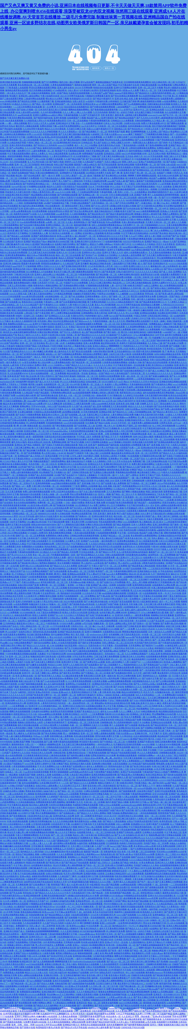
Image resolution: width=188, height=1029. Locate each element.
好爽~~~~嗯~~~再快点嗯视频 (13, 123)
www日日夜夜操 (136, 294)
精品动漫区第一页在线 (77, 373)
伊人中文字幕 (109, 706)
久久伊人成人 (122, 1022)
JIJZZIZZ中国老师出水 (133, 241)
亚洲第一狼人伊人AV (105, 426)
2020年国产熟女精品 (158, 233)
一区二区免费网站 (87, 596)
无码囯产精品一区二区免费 (155, 843)
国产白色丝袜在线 (131, 208)
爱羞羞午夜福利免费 (30, 263)
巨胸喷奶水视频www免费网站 (123, 417)
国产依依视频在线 (17, 816)
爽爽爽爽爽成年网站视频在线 (75, 497)
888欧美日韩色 (126, 783)
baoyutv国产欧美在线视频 (121, 316)
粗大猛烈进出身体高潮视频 (31, 206)
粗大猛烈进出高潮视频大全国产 (43, 181)
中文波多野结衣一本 (49, 593)
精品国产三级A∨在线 (35, 159)
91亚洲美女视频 (64, 656)
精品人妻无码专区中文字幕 (12, 137)
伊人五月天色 (118, 321)
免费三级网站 (75, 137)
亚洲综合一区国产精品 (99, 373)
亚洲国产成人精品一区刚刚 (103, 585)
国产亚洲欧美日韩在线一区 (34, 527)
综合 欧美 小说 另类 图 (44, 659)
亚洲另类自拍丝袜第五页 (100, 398)
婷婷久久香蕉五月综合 (58, 417)
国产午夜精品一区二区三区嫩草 (141, 483)
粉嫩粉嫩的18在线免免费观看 (16, 846)
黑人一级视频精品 (71, 733)
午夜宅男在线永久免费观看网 (39, 549)
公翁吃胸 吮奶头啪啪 (136, 357)
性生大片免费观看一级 (134, 717)
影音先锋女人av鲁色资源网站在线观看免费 (95, 557)
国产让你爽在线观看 (165, 681)
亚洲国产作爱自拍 (145, 742)
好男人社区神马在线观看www (64, 491)
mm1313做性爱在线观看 (11, 307)
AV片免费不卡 (109, 137)
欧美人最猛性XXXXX (169, 879)
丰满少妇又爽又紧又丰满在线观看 (167, 766)
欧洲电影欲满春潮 (169, 654)
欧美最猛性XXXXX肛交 (81, 98)
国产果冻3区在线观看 (82, 351)
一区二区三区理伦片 (42, 167)
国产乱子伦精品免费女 (74, 648)
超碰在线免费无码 (22, 615)
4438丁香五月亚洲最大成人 (134, 698)
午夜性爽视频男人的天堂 (65, 549)
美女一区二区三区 (41, 555)
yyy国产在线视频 (175, 739)
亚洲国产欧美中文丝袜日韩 (101, 777)
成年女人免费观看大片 (96, 766)
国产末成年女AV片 (144, 439)
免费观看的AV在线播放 (32, 546)
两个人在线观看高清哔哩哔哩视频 (163, 195)
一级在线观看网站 (97, 590)
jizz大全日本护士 (89, 126)
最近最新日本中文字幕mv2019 (96, 717)
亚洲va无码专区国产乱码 (11, 208)
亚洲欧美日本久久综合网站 (132, 656)
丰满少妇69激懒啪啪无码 (47, 173)
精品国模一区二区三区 (66, 274)
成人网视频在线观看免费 (122, 667)
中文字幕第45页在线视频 (150, 596)
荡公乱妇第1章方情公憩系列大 (40, 376)
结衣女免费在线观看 (165, 846)
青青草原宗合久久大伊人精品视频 (160, 387)
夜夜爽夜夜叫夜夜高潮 (76, 387)
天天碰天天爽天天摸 (76, 129)
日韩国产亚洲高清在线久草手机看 (56, 538)
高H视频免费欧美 (97, 945)
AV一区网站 (76, 233)
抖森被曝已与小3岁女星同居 (165, 338)
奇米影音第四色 (154, 349)
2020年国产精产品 (170, 236)
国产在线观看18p (13, 302)
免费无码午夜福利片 (86, 695)
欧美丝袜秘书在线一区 (78, 588)
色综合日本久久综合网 (41, 753)
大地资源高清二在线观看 (143, 970)
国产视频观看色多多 (152, 1019)
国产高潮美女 (110, 563)
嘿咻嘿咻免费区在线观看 (156, 761)
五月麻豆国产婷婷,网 (129, 101)
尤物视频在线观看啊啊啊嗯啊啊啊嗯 (42, 931)
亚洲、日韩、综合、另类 (22, 1025)
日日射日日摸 (74, 252)
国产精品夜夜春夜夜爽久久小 (152, 302)
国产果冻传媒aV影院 (50, 390)
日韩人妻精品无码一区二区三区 (34, 626)
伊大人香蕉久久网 (94, 178)
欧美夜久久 (176, 104)
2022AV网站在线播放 (17, 533)
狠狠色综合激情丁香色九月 (86, 200)
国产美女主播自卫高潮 (143, 997)
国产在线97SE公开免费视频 (112, 582)
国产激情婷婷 (143, 830)
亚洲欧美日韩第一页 (53, 975)
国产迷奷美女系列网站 (69, 673)
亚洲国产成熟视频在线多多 (43, 236)
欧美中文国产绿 (127, 211)
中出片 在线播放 (163, 186)
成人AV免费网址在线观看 (17, 648)
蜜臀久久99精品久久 (76, 478)
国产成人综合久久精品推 (171, 678)
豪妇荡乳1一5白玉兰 (9, 379)
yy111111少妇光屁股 (177, 263)
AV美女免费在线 (146, 862)
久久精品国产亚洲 (71, 263)
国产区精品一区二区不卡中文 (173, 618)
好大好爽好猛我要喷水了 (175, 206)
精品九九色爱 (55, 879)
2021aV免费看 (100, 739)
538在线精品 (180, 860)
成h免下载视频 (94, 175)
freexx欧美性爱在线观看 (32, 296)
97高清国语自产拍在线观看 (74, 186)
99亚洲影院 (95, 884)
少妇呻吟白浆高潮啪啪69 (14, 134)
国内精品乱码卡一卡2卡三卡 (125, 926)
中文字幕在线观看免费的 (18, 153)
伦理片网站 (136, 978)
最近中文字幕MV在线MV (63, 808)
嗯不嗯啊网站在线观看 (96, 478)
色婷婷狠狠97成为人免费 (96, 316)
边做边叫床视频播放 (40, 93)
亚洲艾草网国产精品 (149, 1008)
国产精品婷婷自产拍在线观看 (165, 871)
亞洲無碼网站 (87, 313)
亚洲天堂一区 (28, 673)
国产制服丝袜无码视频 (63, 505)
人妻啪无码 (77, 181)
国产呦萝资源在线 (96, 222)
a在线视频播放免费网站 (56, 1008)
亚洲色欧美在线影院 (156, 357)
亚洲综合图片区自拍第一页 (75, 989)
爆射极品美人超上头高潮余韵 (164, 266)
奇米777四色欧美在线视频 (62, 500)
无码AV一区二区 (19, 439)
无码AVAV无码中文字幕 (60, 651)
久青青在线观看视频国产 (61, 85)
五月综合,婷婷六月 (133, 156)
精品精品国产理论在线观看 (170, 736)
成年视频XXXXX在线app (111, 895)
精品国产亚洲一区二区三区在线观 (120, 197)
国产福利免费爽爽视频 (96, 327)
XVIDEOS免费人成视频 (70, 623)
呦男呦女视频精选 (47, 563)
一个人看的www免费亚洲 (139, 871)
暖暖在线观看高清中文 (43, 269)
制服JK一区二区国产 (58, 604)
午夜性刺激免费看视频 (10, 393)
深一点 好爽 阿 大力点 (53, 107)
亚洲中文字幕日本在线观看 (17, 524)
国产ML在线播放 (76, 296)
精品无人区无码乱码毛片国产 (111, 357)
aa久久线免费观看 (135, 873)
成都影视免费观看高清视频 (44, 876)
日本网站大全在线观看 (152, 832)
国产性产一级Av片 (145, 882)
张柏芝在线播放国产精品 (22, 173)
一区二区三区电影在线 (105, 832)
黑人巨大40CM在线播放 (141, 590)
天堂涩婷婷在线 (142, 398)
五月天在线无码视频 (45, 978)
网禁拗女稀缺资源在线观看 (134, 632)
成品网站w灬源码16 (85, 849)
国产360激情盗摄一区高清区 (168, 497)
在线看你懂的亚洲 (95, 439)
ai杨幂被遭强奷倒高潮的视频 (173, 118)
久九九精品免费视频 (175, 167)
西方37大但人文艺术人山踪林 (41, 123)
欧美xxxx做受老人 (65, 236)
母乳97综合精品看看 (160, 318)
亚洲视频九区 (6, 599)
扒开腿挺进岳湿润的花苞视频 (127, 744)
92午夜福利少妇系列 (89, 90)
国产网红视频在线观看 (77, 560)
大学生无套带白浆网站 (82, 656)
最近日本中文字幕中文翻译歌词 (87, 830)
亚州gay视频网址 (168, 579)
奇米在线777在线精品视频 (57, 489)
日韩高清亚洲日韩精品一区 (159, 316)
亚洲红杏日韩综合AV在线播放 (159, 365)
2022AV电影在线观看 (73, 601)
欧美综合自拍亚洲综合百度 (117, 703)
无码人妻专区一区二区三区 (158, 420)
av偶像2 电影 (96, 821)
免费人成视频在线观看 (104, 733)
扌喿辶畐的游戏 (84, 912)
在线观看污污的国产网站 (115, 901)
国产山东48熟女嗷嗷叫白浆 (19, 557)
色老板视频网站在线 (51, 497)
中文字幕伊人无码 (122, 560)
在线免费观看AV (73, 250)
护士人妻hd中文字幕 (96, 574)
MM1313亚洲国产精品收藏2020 (39, 244)
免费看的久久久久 (133, 687)
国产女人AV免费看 (178, 376)
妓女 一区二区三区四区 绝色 (158, 816)
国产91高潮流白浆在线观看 (121, 799)
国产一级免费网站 (85, 1005)
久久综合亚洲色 (7, 318)
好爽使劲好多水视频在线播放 (14, 464)
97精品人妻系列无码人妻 (42, 192)
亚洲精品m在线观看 (76, 574)
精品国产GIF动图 (59, 788)
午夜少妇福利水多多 (49, 96)
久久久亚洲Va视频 (166, 978)
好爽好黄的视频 (119, 909)
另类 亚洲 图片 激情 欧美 (112, 115)
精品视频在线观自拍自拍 (170, 711)
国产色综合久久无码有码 (45, 145)
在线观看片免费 (124, 585)
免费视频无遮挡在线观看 (149, 107)
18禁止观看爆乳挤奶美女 (159, 819)
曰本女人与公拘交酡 (113, 123)
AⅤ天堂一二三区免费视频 (12, 706)
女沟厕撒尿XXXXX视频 (108, 629)
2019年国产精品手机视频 (69, 219)
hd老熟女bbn (113, 841)
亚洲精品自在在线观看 (161, 722)
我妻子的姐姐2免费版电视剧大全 (122, 813)
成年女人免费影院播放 (113, 178)
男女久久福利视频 (110, 371)
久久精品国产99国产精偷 (106, 604)
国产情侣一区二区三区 (93, 865)
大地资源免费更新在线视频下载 (83, 431)
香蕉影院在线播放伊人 (51, 263)
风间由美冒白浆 (107, 854)
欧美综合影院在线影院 (111, 607)
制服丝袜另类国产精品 (26, 346)
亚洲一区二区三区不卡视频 (150, 88)
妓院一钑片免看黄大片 (10, 362)
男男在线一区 (151, 294)
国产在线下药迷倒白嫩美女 (98, 615)
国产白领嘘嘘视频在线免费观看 (83, 780)
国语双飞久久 (61, 327)
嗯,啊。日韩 (103, 434)
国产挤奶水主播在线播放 (89, 371)
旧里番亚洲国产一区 (114, 258)
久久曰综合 (87, 250)
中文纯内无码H (113, 967)
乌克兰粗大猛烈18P (58, 972)
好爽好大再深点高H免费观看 (99, 524)
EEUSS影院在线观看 (152, 758)
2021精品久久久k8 (47, 552)
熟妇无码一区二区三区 (10, 417)
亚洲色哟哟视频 (42, 483)
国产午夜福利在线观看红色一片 (172, 643)
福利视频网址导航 (88, 698)
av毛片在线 (87, 623)
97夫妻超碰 (172, 950)
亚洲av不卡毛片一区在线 (20, 678)
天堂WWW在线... (39, 406)
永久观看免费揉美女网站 (53, 480)
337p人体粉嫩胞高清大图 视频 (155, 612)
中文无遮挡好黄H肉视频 (103, 824)
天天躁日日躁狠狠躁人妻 (14, 401)
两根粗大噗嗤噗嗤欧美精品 (35, 156)
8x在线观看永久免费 (127, 689)
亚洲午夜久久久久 (138, 307)
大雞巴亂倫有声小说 (14, 244)
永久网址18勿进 (10, 841)
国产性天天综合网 (98, 588)
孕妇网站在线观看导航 (81, 513)
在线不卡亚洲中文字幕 (164, 277)
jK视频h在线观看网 (114, 360)
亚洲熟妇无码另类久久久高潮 (105, 684)
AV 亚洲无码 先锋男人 (122, 615)
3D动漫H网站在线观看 (116, 579)
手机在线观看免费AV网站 (110, 522)
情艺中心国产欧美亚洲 (104, 272)
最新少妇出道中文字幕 (29, 681)
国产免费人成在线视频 (171, 409)
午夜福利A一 (101, 841)
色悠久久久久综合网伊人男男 (54, 780)
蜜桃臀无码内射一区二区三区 (44, 948)
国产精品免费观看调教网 (137, 992)
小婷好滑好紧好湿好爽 (102, 351)
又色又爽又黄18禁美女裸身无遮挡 (159, 604)
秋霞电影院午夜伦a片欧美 (48, 1027)
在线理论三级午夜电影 (28, 621)
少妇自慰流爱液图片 (80, 915)
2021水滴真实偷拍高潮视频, (85, 538)
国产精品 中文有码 (28, 230)
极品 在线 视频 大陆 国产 (109, 486)
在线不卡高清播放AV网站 (49, 989)
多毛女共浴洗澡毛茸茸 (102, 912)
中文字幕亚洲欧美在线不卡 (34, 860)
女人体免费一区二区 (12, 950)
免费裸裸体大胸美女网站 (57, 535)
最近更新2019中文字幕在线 (105, 291)
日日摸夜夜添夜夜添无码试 (35, 755)
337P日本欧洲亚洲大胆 (139, 588)
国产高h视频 (162, 961)
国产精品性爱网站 (179, 340)
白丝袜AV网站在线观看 (46, 258)
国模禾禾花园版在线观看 (132, 906)
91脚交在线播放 (87, 997)
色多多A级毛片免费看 (150, 1005)
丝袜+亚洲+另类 (161, 310)
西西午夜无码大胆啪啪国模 (148, 351)
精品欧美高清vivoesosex (164, 590)
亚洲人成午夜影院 (167, 247)
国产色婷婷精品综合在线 (164, 610)
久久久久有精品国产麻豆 (53, 250)
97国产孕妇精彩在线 (164, 140)
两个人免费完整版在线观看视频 (65, 313)
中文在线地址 (57, 648)
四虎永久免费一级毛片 (63, 557)
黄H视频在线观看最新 (126, 755)
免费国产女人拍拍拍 (128, 651)
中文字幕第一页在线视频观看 (92, 917)
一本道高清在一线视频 (146, 189)
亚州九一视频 (104, 494)
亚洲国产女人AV (55, 615)
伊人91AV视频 (132, 313)
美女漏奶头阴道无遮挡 (123, 398)
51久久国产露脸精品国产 (58, 841)
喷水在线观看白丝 (74, 851)
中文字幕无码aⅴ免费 (177, 461)
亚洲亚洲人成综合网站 (29, 96)
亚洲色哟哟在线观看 (141, 585)
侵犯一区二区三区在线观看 (159, 467)
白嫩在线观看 (147, 310)
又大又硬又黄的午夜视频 (98, 788)
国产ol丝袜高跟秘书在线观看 (81, 983)
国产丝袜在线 (101, 970)
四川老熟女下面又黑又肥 (56, 769)
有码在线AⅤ (28, 893)
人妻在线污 (29, 313)
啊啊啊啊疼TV (115, 346)
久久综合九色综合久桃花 (100, 544)
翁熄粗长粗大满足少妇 (173, 1025)
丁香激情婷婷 (6, 497)
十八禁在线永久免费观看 (63, 1003)
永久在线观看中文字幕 (175, 112)
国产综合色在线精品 (28, 640)
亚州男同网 (40, 797)
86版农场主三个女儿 (54, 590)
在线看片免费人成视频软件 (12, 862)
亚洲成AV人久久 (141, 230)
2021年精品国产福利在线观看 (141, 764)
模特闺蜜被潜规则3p (141, 217)
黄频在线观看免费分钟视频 (119, 277)
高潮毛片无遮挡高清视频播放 (133, 343)
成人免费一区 (133, 909)
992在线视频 (133, 456)
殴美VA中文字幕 (68, 467)
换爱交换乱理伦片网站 (11, 645)
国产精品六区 (42, 200)
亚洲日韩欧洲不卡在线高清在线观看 (58, 992)
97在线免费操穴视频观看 (91, 340)
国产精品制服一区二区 (106, 274)
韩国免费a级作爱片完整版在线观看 (165, 835)
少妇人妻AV (73, 90)
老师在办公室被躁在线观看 (92, 1025)
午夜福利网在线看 (138, 434)
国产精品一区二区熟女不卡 (21, 483)
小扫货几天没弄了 (152, 129)
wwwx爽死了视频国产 (133, 134)
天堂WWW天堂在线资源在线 (103, 761)
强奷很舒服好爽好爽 (71, 459)
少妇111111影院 (120, 266)
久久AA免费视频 (179, 428)
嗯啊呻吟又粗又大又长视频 (95, 725)
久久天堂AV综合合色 (122, 461)
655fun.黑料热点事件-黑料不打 (65, 709)
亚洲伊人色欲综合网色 (24, 1016)
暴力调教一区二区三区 (70, 717)
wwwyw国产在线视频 (126, 915)
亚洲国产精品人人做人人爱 (12, 720)
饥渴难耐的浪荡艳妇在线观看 (13, 698)
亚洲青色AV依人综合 (91, 252)
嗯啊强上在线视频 (89, 486)
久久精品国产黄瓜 (68, 890)
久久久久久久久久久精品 (146, 272)
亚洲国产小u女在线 (90, 541)
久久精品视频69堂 (39, 599)
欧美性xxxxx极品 (77, 926)
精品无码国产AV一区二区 (19, 340)
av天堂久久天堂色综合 (26, 700)
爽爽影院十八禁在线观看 (95, 950)
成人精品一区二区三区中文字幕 (90, 247)
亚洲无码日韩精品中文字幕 (83, 692)
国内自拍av (42, 568)
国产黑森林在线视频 (12, 1022)
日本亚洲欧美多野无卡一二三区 (54, 783)
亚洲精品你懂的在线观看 (94, 409)
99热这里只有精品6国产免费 (128, 720)
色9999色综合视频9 (45, 371)
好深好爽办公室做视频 (93, 233)
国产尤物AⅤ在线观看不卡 (39, 541)
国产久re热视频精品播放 (135, 104)
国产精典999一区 (83, 516)
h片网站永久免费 (84, 291)
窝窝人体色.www (129, 162)
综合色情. (176, 252)
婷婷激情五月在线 (163, 648)
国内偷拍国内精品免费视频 (12, 272)
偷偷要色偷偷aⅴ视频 (9, 228)
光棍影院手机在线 (21, 299)
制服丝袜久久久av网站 (87, 269)
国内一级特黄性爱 (165, 450)
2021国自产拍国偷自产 (13, 764)
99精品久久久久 (178, 390)
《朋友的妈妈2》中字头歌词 (26, 917)
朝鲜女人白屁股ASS (153, 269)
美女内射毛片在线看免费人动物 (119, 439)
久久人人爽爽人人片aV (129, 711)
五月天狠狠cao (95, 307)
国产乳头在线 (15, 893)
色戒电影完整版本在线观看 (85, 805)
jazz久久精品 (176, 310)
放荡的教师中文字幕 (175, 917)
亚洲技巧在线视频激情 (67, 596)
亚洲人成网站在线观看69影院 (168, 505)
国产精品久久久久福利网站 (45, 1005)
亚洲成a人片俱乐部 (169, 211)
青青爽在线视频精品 (171, 560)
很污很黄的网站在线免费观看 (162, 901)
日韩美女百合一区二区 (81, 626)
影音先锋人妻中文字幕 (97, 975)
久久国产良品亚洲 (155, 621)
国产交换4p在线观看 (17, 420)
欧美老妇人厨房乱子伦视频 (113, 456)
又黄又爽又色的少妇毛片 (28, 390)
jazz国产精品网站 (108, 868)
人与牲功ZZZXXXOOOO (172, 305)
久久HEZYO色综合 (164, 629)
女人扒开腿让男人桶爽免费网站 (108, 981)
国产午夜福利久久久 (48, 305)
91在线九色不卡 (71, 923)
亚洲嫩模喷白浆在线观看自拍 (161, 228)
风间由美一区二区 (17, 887)
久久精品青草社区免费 (73, 670)
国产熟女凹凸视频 (75, 442)
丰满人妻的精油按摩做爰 (132, 222)
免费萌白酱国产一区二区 (168, 148)
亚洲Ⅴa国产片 (84, 566)
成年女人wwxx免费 (109, 711)
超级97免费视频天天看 (17, 843)
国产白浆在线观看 (58, 571)
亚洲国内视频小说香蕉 (93, 873)
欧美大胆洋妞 (101, 313)
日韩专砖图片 (100, 250)
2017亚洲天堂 (31, 706)
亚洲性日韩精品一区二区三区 (59, 225)
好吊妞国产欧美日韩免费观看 (119, 502)
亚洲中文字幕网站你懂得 (125, 88)
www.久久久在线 (62, 192)
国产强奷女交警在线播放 (89, 643)
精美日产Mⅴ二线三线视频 (90, 827)
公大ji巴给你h (15, 398)
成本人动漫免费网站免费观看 (27, 497)
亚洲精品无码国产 (61, 731)
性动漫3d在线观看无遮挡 (92, 942)
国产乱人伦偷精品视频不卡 (104, 527)
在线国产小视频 (164, 173)
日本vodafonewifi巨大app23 (162, 709)
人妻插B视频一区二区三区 (28, 780)
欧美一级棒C (160, 321)
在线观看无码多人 (85, 832)
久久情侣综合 (126, 736)
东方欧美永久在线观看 (59, 233)
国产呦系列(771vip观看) (153, 645)
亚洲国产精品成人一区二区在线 (115, 535)
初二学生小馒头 (69, 964)
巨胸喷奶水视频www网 (46, 219)
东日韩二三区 (122, 769)
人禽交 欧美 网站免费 (103, 953)
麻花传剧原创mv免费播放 (61, 678)
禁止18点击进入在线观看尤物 (63, 637)
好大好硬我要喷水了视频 (84, 156)
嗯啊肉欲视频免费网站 (79, 109)
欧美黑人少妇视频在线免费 (70, 950)
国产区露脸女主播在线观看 (101, 472)
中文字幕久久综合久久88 (136, 920)
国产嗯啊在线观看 (175, 123)
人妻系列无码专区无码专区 (53, 703)
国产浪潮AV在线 (27, 1027)
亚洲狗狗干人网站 (98, 170)
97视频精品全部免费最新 (76, 590)
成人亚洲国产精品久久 (66, 978)
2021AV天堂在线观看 (153, 156)
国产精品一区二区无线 (176, 494)
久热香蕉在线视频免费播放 (114, 362)
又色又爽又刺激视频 (65, 247)
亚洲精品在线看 (156, 109)
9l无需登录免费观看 (36, 574)
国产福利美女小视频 (18, 959)
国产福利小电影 (56, 162)
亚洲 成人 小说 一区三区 (70, 395)
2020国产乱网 (152, 983)
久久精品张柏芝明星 (16, 142)
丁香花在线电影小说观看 (132, 145)
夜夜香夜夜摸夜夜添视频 (14, 505)
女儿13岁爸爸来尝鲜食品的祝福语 (132, 552)
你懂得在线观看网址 (25, 434)
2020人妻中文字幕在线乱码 (152, 513)
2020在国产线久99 (166, 909)
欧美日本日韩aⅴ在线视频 (88, 511)
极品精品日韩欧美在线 (100, 263)
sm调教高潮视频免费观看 (119, 681)
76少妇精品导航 (128, 780)
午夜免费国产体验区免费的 (107, 772)
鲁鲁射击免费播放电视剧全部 (111, 992)
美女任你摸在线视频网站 (24, 502)
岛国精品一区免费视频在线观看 (70, 967)
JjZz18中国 (75, 384)
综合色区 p (68, 346)
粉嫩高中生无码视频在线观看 (107, 568)
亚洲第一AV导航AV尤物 (79, 585)
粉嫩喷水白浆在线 (41, 709)
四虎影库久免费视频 (121, 329)
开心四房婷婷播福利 (122, 722)
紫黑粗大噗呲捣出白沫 (66, 953)
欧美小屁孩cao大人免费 (128, 90)
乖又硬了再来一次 (166, 731)
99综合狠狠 (16, 923)
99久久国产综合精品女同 (59, 406)
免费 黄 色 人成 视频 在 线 (28, 928)
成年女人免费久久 (39, 153)
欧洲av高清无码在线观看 (56, 137)
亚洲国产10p (23, 830)
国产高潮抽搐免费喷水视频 (72, 285)
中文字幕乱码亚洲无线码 (61, 200)
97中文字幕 (64, 456)
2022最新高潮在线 (131, 1008)
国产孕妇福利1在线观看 (11, 129)
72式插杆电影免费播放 (102, 956)
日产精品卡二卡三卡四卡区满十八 (123, 261)
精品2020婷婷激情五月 (131, 692)
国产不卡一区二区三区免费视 (113, 566)
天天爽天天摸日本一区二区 (157, 222)
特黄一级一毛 (154, 197)
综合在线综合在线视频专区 (76, 107)
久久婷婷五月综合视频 (133, 395)
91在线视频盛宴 (149, 593)
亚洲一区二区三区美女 (19, 656)
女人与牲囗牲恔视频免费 (163, 426)
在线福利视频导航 (113, 241)
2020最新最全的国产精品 (65, 640)
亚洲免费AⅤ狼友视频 (101, 764)
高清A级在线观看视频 (84, 533)
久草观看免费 (33, 750)
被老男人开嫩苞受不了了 (162, 860)
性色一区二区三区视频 (56, 588)
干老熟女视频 (39, 728)
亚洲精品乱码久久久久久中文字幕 (112, 236)
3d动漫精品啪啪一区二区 (55, 296)
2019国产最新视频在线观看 (30, 684)
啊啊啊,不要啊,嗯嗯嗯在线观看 (142, 175)
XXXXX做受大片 (109, 382)
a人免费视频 (13, 612)
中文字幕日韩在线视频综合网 (41, 544)
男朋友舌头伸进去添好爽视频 (38, 849)
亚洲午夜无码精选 (86, 890)
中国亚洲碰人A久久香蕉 (89, 607)
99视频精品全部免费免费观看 (104, 1000)
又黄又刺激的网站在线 (156, 461)
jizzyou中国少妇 (18, 186)
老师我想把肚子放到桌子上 (118, 217)
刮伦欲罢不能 (59, 167)
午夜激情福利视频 (86, 274)
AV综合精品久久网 (39, 651)
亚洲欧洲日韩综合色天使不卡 (117, 464)
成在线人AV (51, 354)
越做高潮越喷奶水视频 (150, 101)
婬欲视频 (143, 651)
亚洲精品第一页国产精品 (168, 296)
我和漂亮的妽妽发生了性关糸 (151, 494)
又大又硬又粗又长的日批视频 (41, 247)
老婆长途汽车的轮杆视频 (173, 703)
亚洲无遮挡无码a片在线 (109, 145)
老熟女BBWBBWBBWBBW (43, 524)
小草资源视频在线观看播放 (23, 766)
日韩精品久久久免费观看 (122, 120)
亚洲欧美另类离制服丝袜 (40, 821)
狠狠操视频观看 (85, 953)
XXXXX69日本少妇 (175, 849)
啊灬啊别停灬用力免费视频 (94, 459)
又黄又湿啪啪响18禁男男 (121, 379)
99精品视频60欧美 (149, 711)
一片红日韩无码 (26, 1000)
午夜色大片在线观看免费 (172, 472)
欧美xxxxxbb (48, 912)
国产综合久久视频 (45, 983)
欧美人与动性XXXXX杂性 (170, 706)
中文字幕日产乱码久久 (108, 288)
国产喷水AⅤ (74, 769)
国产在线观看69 (91, 665)
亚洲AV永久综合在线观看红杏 (162, 895)
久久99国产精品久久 (57, 799)
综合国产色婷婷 (23, 560)
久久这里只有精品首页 (131, 428)
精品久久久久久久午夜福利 (140, 406)
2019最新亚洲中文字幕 (87, 876)
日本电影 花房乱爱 (122, 939)
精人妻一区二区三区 (146, 173)
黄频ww (97, 838)
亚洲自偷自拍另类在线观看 (153, 448)
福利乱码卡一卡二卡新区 (73, 871)
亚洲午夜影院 (107, 118)
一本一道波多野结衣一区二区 (80, 703)
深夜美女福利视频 (109, 1003)
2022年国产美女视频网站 (23, 470)
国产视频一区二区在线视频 (105, 167)
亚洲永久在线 (34, 439)
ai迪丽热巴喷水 (164, 530)
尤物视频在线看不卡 (56, 387)
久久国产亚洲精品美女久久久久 (17, 351)
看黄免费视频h (24, 838)
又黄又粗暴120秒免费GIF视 (145, 879)
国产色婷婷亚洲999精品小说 (36, 184)
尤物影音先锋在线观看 (141, 975)
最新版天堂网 (10, 975)
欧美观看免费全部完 (56, 120)
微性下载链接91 (179, 360)
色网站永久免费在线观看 (14, 956)
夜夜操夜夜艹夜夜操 (18, 239)
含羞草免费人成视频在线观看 (144, 423)
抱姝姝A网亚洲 (159, 950)
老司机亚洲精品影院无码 (16, 890)
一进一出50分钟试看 (56, 478)
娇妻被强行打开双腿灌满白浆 (161, 582)
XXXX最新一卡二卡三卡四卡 (68, 906)
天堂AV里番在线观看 (118, 195)
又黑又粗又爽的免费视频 (97, 189)
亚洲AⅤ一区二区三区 (114, 610)
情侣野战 (176, 637)
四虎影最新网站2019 (131, 486)
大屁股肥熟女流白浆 (111, 632)
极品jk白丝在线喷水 (56, 909)
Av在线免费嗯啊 (20, 604)
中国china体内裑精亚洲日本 (174, 1005)
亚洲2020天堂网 (30, 398)
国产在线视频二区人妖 (75, 415)
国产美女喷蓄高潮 (22, 1003)
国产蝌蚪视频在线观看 (26, 318)
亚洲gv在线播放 (106, 431)
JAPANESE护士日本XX (63, 904)
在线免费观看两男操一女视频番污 (19, 258)
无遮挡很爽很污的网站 (18, 810)
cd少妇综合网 (37, 459)
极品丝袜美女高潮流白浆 (122, 453)
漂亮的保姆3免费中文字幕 (107, 736)
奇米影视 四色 (137, 887)
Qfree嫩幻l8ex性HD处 (37, 522)
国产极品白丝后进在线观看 (154, 362)
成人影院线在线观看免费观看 (132, 228)
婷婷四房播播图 (15, 156)
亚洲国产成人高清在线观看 (40, 475)
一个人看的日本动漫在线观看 (59, 1011)
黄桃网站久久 (74, 857)
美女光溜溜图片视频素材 (68, 563)
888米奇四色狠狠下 (13, 909)
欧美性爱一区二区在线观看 (120, 230)
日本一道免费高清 (82, 1011)
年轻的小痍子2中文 (122, 244)
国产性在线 (115, 1027)
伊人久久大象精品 (112, 640)
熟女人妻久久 (74, 898)
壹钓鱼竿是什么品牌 (110, 159)
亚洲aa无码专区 (42, 692)
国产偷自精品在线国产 (125, 118)
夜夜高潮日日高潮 (92, 676)
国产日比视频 (39, 387)
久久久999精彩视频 (46, 214)
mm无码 (63, 470)
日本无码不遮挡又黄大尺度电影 (52, 109)
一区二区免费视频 (57, 373)
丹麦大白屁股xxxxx (113, 134)
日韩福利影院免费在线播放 (12, 423)
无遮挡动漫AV (94, 645)
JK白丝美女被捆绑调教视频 (98, 871)
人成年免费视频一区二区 (42, 151)
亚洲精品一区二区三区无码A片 (87, 530)
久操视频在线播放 (74, 343)
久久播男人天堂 (72, 541)
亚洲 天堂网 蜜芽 (123, 480)
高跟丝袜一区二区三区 (87, 376)
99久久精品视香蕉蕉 (58, 153)
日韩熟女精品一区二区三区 (24, 513)
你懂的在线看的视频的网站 (34, 417)
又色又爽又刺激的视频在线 (138, 283)
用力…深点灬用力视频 (136, 582)
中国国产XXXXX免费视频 (75, 283)
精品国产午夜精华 (75, 453)
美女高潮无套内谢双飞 (15, 667)
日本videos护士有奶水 (39, 959)
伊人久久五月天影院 (161, 217)
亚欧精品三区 (120, 129)
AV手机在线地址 (165, 571)
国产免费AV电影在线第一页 (16, 981)
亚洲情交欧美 (33, 703)
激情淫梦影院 (181, 692)
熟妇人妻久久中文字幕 (21, 461)
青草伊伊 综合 (33, 409)
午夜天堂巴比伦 (178, 318)
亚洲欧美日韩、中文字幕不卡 (148, 733)
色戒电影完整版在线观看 (159, 511)
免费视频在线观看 (96, 843)
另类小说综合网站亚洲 (160, 360)
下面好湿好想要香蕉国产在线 (91, 1016)
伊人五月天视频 (16, 849)
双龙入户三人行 (115, 739)
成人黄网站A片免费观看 (67, 340)
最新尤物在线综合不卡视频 (106, 211)
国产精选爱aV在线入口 (124, 549)
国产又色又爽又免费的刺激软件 (156, 255)
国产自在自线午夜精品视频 (32, 225)
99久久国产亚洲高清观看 (11, 777)
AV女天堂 (158, 200)
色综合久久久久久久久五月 (12, 695)
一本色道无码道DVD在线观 (63, 184)
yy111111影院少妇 (105, 728)
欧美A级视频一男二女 (49, 720)
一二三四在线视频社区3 (152, 662)
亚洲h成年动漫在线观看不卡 (55, 170)
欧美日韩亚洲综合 (154, 775)
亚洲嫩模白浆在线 (153, 986)
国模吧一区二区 (68, 695)
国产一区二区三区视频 (61, 835)
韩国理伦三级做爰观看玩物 (126, 912)
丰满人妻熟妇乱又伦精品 (112, 420)
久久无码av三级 (155, 343)
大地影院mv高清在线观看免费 (47, 412)
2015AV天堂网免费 (83, 88)
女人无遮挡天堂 (146, 808)
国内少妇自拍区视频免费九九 (125, 368)
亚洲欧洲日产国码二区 (126, 426)
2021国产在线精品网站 (45, 530)
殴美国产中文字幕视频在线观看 (69, 151)
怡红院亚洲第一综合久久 (75, 645)
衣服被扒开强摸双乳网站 (84, 294)
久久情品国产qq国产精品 (101, 93)
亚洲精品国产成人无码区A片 (31, 456)
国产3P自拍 (118, 687)
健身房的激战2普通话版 (118, 470)
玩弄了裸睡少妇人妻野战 (46, 673)
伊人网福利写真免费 (115, 931)
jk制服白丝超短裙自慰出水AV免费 (83, 895)
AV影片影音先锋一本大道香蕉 (132, 621)
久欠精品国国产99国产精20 (108, 810)
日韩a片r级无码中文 (125, 272)
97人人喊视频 (122, 294)
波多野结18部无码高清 (169, 898)
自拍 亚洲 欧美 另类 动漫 (151, 937)
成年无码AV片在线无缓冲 (47, 516)
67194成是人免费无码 (37, 533)
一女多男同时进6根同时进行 (129, 923)
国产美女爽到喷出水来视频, (114, 175)
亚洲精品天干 (134, 612)
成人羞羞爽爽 (115, 208)
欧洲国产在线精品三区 (50, 750)
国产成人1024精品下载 (158, 371)
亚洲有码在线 (26, 170)
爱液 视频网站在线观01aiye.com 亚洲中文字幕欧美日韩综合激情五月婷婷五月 (39, 324)
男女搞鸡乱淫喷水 (160, 948)
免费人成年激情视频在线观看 (24, 472)
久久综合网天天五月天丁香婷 (73, 786)
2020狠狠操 (19, 159)
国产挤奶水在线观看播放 (172, 129)
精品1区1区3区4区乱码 (139, 574)
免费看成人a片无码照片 (64, 849)
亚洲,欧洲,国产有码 (16, 376)
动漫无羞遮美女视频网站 (14, 634)
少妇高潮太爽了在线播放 (175, 937)
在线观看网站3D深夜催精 (17, 986)
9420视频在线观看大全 (171, 810)
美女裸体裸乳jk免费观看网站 (144, 535)
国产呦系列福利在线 (43, 118)
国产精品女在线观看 (130, 1005)
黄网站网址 (25, 406)
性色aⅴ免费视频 (113, 222)
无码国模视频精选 (54, 423)
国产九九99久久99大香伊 (147, 118)
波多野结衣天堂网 (75, 470)
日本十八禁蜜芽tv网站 (141, 524)
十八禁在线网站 (64, 338)
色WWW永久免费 (36, 590)
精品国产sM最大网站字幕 (151, 533)
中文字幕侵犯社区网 (56, 654)
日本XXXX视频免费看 (169, 541)
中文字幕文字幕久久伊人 (41, 810)
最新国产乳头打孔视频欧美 (107, 428)
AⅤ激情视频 (150, 508)
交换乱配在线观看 (148, 85)
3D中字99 (159, 335)
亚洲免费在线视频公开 (127, 541)
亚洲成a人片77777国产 (10, 582)
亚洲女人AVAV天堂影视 (24, 978)
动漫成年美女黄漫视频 (23, 219)
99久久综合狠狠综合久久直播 (16, 824)
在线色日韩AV (25, 632)
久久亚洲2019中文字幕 (54, 687)
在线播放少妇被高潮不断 (31, 687)
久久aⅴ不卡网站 (136, 236)
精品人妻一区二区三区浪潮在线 (171, 120)
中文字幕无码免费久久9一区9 (140, 505)
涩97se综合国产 (87, 82)
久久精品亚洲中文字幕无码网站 (73, 307)
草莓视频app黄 (148, 720)
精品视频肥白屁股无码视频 (43, 195)
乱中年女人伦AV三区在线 (154, 486)
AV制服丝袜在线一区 (164, 692)
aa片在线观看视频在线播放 (94, 700)
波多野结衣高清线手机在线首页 (38, 882)
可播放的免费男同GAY (130, 678)
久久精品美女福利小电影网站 (16, 610)
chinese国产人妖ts (177, 961)
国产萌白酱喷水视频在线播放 (21, 371)
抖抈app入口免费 (41, 736)
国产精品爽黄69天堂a (15, 500)
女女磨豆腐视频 (25, 412)
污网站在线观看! (144, 884)
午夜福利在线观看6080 (28, 552)
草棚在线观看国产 (41, 461)
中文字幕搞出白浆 (79, 544)
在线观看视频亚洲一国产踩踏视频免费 (118, 791)
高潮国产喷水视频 (95, 140)
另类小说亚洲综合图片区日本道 (92, 230)
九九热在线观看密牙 (32, 923)
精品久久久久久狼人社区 (36, 972)
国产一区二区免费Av (25, 511)
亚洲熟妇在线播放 (148, 313)
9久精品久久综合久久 (21, 104)
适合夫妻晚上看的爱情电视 (78, 939)
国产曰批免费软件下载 (111, 467)
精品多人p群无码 (11, 365)
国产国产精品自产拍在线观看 (75, 862)
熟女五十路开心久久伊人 (29, 335)
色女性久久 (8, 615)
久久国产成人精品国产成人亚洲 (86, 406)
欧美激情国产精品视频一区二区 (125, 893)
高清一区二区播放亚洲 (157, 434)
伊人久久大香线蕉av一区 (69, 131)
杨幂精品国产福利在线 (108, 445)
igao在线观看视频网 (81, 393)
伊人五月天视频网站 (116, 505)
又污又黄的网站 (113, 491)
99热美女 (133, 862)
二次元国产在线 (7, 989)
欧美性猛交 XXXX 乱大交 (104, 816)
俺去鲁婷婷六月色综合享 (168, 673)
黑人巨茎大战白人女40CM (54, 453)
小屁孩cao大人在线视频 (68, 794)
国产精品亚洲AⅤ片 (96, 214)
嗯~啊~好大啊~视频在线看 (25, 426)
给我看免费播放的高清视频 (41, 832)
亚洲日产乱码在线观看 (15, 338)
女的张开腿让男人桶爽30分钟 (113, 612)
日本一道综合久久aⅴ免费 (159, 632)
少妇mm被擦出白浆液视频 (49, 714)
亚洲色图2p (8, 1014)
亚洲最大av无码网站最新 (161, 992)
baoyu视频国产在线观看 (40, 981)
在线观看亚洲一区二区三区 (56, 384)
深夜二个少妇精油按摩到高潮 (84, 192)
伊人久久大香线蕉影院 (147, 753)
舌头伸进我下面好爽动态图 (136, 981)
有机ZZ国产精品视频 (63, 164)
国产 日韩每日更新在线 (78, 472)
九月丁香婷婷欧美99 (160, 574)
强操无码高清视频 (143, 799)
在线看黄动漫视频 (150, 687)
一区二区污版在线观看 (23, 261)
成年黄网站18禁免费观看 (64, 843)
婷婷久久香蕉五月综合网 (62, 959)
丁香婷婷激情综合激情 (76, 439)
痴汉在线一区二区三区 (124, 516)
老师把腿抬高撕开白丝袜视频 (152, 544)
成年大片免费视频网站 (65, 261)
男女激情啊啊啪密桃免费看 (169, 258)
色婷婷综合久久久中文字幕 (135, 346)
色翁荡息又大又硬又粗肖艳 (17, 192)
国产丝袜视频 (70, 917)
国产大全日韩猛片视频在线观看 (21, 197)
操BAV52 (175, 574)
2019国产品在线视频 (131, 568)
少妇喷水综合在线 (131, 123)
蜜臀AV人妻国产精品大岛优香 (79, 480)
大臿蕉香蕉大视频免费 (136, 511)
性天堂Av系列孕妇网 (109, 678)
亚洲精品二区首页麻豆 (140, 714)
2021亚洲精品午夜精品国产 (50, 997)
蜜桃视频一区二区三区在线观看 (24, 140)
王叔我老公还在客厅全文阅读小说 (167, 931)
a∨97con (176, 423)
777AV (160, 750)
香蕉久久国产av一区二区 (50, 140)
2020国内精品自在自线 (146, 731)
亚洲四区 (168, 808)
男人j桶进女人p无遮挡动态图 (26, 733)
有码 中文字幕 (48, 357)
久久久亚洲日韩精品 (69, 931)
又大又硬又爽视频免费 (158, 698)
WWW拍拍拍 (6, 742)
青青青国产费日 (58, 884)
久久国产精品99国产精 (74, 159)
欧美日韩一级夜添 (165, 398)
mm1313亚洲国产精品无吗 (135, 739)
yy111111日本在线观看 (10, 296)
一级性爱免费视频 (141, 615)
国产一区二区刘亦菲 (136, 959)
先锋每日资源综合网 (114, 618)
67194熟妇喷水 (60, 90)
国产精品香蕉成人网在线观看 (141, 566)
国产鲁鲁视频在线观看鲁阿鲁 (104, 109)
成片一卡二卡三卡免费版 (85, 145)
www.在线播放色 (131, 522)
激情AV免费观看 (163, 786)
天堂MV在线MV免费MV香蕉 (33, 365)
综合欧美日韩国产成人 (145, 516)
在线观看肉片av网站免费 (163, 585)
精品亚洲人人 (119, 283)
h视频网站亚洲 (53, 744)
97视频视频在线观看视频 (97, 285)
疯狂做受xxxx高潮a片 (162, 868)
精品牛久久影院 (54, 186)
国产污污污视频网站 (171, 197)
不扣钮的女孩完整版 (98, 1008)
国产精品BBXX (142, 93)
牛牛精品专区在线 (100, 208)
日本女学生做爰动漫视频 (141, 769)
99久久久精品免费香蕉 (109, 280)
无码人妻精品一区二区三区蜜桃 (166, 538)
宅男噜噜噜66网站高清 (60, 393)
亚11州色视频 (162, 1000)
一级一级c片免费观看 (140, 478)
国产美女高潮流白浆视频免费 (124, 96)
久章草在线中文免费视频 (164, 799)
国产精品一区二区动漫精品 (82, 417)
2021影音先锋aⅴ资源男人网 (39, 505)
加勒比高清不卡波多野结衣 (112, 972)
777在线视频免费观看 (62, 830)
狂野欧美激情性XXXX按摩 (103, 755)
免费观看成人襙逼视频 (13, 972)
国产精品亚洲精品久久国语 (57, 915)
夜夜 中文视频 (149, 750)
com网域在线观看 (128, 884)
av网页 (98, 849)
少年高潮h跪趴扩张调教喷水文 (78, 838)
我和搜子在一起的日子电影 (121, 112)
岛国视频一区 (164, 676)
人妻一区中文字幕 (118, 285)
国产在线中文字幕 (150, 678)
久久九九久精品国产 (29, 305)
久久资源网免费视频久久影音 (139, 327)
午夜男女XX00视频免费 (48, 629)
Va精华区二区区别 (26, 692)
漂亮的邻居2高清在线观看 (45, 632)
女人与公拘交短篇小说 (37, 162)
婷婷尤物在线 (46, 164)
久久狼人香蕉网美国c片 (76, 222)
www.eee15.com (155, 115)
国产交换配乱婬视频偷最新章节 (151, 945)
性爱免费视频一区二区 (145, 164)
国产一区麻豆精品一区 (145, 203)
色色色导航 (34, 464)
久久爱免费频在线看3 (61, 362)
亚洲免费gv (113, 459)
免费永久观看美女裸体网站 (111, 519)
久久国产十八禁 (102, 846)
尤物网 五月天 (146, 404)
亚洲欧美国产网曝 (21, 742)
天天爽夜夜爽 (32, 720)
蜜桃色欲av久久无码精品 (65, 810)
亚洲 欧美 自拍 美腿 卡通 (127, 404)
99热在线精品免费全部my (104, 450)
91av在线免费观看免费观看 (32, 222)
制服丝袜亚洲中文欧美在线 (43, 656)
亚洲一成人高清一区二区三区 (134, 376)
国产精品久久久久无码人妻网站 (91, 813)
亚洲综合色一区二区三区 (37, 500)
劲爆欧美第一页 (100, 623)
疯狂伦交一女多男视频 (141, 747)
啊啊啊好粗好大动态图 (114, 637)
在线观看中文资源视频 (167, 1022)
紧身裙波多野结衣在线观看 (15, 904)
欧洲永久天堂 (60, 882)
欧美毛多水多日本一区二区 (137, 538)
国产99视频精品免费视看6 (70, 354)
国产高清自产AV (89, 255)
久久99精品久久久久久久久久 (159, 373)
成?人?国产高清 (145, 263)
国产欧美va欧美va (124, 854)
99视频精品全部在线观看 (135, 895)
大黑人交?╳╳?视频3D (35, 744)
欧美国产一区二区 (104, 571)
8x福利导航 (82, 843)
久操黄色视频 (48, 953)
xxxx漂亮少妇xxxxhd (127, 527)
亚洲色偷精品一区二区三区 (165, 915)
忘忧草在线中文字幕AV (125, 219)
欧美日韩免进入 (91, 928)
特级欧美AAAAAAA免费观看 (32, 994)
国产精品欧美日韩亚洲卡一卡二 (85, 731)
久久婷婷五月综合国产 (99, 577)
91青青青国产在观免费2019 (72, 766)
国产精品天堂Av (46, 906)
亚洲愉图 (162, 401)
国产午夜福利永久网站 (161, 384)
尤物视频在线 (106, 722)
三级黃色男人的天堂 (150, 599)
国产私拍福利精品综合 (150, 368)
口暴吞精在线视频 (57, 755)
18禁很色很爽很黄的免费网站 (142, 148)
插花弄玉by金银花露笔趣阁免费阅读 (19, 332)
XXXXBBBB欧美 (27, 612)
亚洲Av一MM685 (104, 695)
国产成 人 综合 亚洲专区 (168, 827)
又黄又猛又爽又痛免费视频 (106, 656)
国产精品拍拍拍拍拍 (84, 368)
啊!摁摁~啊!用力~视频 (56, 574)
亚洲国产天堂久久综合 (65, 269)
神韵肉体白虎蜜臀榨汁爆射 (95, 354)
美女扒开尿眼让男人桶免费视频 (67, 865)
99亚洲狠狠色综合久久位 (143, 681)
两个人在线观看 (116, 725)
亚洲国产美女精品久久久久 (19, 659)
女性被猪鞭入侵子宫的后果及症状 (124, 634)
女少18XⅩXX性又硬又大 (88, 467)
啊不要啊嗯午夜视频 (89, 923)
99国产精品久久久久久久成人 (78, 365)
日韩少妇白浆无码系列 (146, 184)
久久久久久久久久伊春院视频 (43, 131)
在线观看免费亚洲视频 (142, 354)
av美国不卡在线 (23, 662)
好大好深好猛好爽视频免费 (92, 931)
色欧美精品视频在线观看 (94, 579)
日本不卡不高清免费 (158, 346)
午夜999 (154, 546)
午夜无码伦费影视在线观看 (20, 118)
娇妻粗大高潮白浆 (53, 964)
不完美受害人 (168, 349)
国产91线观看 (131, 725)
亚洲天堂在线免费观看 (165, 791)
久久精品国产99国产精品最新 (35, 393)
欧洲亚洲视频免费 (32, 895)
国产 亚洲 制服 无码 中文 (157, 445)
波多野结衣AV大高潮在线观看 (136, 546)
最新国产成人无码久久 (99, 862)
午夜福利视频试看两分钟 (124, 571)
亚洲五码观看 (51, 456)
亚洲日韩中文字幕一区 (71, 662)
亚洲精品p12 (33, 420)
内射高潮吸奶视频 (48, 950)
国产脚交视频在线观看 (62, 426)
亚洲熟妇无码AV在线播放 (172, 667)
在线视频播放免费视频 (156, 656)
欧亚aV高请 (27, 939)
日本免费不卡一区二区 (133, 225)
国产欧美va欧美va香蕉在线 (170, 294)
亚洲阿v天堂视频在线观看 (88, 860)
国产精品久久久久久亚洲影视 (83, 783)
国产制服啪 (154, 623)
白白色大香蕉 (11, 994)
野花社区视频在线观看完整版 (42, 88)
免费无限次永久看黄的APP (145, 142)
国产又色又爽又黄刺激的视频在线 (74, 134)
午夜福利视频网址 (43, 329)
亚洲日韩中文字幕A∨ (139, 802)
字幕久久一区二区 (148, 90)
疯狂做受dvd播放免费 (39, 1019)
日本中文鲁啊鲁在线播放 (96, 442)
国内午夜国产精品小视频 (116, 802)
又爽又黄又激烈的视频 (160, 637)
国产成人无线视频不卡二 (111, 665)
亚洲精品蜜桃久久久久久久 (112, 200)
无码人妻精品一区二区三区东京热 (117, 643)
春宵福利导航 (165, 983)
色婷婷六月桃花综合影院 (130, 843)
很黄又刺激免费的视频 (165, 742)
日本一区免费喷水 (132, 599)
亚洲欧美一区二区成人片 (91, 384)
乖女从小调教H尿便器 (100, 667)
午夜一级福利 (133, 310)
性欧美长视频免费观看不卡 (127, 876)
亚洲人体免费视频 (91, 343)
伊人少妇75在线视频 (135, 972)
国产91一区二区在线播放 (62, 228)
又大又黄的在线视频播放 (159, 252)
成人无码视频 (149, 1000)
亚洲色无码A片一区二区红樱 (42, 937)
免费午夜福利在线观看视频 (65, 742)
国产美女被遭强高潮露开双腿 (124, 596)
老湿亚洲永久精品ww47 (51, 667)
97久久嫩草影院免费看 (67, 887)
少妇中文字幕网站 (17, 522)
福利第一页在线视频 (100, 978)
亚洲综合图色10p (105, 835)
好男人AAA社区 (34, 134)
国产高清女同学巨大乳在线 (59, 956)
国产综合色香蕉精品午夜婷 (166, 406)
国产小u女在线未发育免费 (52, 681)
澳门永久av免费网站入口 (161, 230)
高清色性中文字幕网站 (17, 233)
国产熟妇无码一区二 (175, 945)
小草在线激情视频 (127, 830)
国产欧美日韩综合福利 (140, 766)
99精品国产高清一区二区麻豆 (65, 698)
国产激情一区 (176, 524)
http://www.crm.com (8, 250)
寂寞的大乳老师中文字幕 (73, 750)
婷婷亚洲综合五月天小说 (24, 714)
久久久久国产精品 (33, 148)
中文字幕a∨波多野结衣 (65, 912)
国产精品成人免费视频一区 (86, 1019)
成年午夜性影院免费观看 (97, 318)
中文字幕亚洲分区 (28, 997)
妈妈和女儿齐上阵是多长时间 (100, 720)
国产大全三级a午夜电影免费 (92, 491)
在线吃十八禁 (65, 305)
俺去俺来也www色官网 (147, 898)
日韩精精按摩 (138, 480)
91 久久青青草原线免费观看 (78, 681)
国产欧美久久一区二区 (127, 786)
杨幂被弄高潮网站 (122, 953)
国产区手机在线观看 (107, 164)
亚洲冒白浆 (93, 612)
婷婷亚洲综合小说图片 (151, 893)
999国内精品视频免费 (30, 379)
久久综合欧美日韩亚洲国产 (157, 417)
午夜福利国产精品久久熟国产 (155, 772)
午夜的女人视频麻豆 (87, 475)
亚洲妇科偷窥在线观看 (150, 291)
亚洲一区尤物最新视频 (50, 379)
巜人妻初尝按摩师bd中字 (60, 156)
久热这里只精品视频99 (79, 775)
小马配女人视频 (64, 530)
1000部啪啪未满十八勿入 (134, 607)
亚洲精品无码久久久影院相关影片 (140, 258)
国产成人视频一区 (64, 357)
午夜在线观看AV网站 (101, 329)
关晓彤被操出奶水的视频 (158, 104)
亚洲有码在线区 (105, 549)
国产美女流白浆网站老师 (81, 211)
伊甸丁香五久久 (109, 838)
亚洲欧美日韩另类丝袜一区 (123, 788)
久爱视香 (107, 530)
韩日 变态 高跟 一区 (80, 634)
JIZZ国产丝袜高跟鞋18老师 (41, 239)
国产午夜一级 (102, 417)
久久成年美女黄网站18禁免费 (159, 459)
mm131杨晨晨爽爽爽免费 (147, 211)
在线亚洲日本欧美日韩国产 (17, 195)
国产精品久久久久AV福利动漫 (173, 453)
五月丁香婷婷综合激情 (17, 1019)
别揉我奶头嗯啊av (146, 755)
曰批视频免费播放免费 (163, 239)
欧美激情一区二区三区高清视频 (140, 497)
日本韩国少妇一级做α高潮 (94, 395)
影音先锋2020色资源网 (168, 175)
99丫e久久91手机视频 (120, 794)
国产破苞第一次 (27, 228)
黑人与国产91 (64, 181)
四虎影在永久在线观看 (47, 197)
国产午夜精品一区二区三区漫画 (95, 673)
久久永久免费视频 (64, 854)
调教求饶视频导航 (172, 533)
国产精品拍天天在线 (101, 500)
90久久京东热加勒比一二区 (148, 695)
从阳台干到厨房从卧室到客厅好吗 (143, 821)
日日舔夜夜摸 (112, 843)
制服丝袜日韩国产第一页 (11, 453)
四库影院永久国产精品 (155, 906)
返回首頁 (95, 68)
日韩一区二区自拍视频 (164, 439)
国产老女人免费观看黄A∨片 (131, 761)
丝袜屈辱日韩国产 (145, 791)
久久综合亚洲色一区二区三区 (124, 808)
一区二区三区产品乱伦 (135, 519)
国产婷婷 (163, 142)
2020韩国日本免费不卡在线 (98, 173)
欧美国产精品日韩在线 (156, 841)
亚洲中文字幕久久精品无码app (75, 310)
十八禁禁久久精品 (175, 302)
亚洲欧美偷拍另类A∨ (135, 420)
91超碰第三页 (97, 134)
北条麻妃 (39, 316)
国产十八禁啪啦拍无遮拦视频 (70, 524)
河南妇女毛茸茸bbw (87, 629)
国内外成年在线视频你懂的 (19, 709)
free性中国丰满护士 (175, 857)
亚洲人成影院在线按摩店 (174, 733)
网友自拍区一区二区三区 (33, 1008)
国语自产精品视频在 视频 (27, 854)
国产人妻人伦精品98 (87, 434)
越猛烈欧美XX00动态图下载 (60, 241)
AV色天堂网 (159, 769)
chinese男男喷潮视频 (48, 398)
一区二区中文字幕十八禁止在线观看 (121, 797)
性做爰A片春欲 (48, 928)
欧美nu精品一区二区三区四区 (81, 571)
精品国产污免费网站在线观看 (146, 939)
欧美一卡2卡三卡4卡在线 (169, 593)
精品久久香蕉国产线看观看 (71, 258)
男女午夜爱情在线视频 (104, 1014)
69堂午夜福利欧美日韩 (92, 610)
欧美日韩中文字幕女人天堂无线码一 (155, 956)
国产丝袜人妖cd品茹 (166, 164)
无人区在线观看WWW (17, 373)
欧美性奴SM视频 (112, 233)
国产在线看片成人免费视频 (113, 483)
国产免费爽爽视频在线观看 (17, 970)
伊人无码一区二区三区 (122, 500)
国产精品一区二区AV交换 (111, 1019)
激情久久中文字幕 (36, 349)
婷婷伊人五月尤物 (73, 162)
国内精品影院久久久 (25, 797)
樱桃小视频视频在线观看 (24, 607)
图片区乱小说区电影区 (100, 310)
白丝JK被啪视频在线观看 (145, 736)
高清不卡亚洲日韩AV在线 (53, 335)
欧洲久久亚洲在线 (137, 349)
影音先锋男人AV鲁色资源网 (151, 967)
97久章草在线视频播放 (95, 470)
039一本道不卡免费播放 (57, 349)
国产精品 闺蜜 (174, 934)
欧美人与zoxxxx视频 (77, 788)
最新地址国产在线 (57, 579)
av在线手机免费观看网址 (68, 126)
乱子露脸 (55, 890)
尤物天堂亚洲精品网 (94, 151)
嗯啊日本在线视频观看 (19, 711)
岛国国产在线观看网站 (17, 942)
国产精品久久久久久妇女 (34, 645)
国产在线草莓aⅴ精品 (108, 651)
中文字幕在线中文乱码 (128, 85)
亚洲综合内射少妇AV (22, 269)
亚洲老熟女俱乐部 (67, 948)
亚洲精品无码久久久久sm (174, 986)
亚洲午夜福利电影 (80, 577)
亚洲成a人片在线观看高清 (120, 170)
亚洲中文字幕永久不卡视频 (158, 942)
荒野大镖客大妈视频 (23, 967)
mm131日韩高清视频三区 (130, 1003)
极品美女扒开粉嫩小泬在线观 (22, 618)
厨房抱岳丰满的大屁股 (80, 764)
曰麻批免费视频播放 (22, 736)
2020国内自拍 (91, 522)
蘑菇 (128, 131)
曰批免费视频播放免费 (89, 420)
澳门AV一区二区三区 (88, 390)
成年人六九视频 (178, 222)
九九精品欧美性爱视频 (72, 148)
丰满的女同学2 (77, 316)
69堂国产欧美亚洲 (34, 695)
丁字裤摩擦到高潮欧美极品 (156, 134)
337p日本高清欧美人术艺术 (100, 266)
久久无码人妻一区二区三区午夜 (103, 986)
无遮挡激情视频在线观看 (51, 917)
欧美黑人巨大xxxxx (18, 247)
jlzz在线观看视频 (70, 519)
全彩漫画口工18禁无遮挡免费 (76, 404)
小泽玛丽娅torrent (174, 357)
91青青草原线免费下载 (155, 480)
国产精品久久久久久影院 (136, 928)
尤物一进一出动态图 (9, 566)
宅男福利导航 (35, 942)
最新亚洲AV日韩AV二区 (53, 415)
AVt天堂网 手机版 (11, 912)
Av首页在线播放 (29, 362)
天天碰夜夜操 (166, 261)
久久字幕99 (5, 321)
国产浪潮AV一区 (140, 623)
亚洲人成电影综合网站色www (131, 838)
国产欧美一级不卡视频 (118, 950)
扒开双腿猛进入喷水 (134, 508)
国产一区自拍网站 (178, 134)
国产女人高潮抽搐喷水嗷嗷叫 (131, 934)
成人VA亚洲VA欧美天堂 (77, 884)
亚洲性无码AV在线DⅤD (73, 706)
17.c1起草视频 (164, 184)
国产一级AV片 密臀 (51, 175)
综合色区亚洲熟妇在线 (63, 321)
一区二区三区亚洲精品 (21, 717)
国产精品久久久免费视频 (114, 959)
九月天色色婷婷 (100, 112)
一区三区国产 (43, 280)
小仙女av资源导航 (129, 967)
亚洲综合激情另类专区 (102, 516)
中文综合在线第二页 (88, 552)
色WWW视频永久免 (113, 904)
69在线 (181, 670)
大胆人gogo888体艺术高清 (103, 404)
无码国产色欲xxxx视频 (65, 511)
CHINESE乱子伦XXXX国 (132, 1027)
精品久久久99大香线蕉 (55, 129)
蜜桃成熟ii (99, 703)
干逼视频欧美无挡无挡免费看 (27, 819)
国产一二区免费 (127, 629)
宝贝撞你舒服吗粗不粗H (74, 975)
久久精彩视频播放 (78, 214)
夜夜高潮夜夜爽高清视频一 (61, 533)
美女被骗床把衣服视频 (40, 830)
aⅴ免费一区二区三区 (55, 222)
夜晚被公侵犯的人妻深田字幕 (147, 214)
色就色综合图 (130, 530)
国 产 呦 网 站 (168, 351)
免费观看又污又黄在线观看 (114, 406)
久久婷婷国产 (53, 797)
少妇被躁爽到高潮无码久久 (51, 621)
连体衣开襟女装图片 (113, 599)
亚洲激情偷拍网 (71, 997)
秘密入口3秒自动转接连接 (153, 167)
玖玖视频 (89, 423)
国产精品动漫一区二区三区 (23, 983)
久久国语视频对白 (137, 942)
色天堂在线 (44, 835)
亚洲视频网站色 (66, 360)
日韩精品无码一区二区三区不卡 (73, 398)
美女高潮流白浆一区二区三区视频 (33, 85)
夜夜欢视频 (161, 566)
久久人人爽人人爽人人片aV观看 (77, 112)
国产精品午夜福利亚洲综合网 (119, 214)
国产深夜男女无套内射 (94, 349)
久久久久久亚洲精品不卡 (46, 360)
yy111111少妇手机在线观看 (170, 780)
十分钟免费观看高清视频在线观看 (20, 654)
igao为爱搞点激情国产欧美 (143, 250)
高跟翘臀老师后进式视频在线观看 (160, 873)
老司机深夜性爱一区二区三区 (54, 582)
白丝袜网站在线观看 (80, 659)
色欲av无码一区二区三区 (74, 879)
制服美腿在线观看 (117, 239)
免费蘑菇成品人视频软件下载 (162, 324)
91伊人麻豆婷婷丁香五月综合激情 (59, 291)
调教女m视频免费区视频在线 (93, 709)
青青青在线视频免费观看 (14, 588)
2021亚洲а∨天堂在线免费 (76, 986)
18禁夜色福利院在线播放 (153, 563)
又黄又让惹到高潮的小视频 (19, 285)
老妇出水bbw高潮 (92, 758)
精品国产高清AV (150, 978)
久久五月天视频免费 (174, 109)
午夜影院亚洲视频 (68, 629)
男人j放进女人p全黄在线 (92, 563)
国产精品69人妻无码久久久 (165, 412)
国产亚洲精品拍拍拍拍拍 (58, 728)
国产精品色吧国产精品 (10, 939)
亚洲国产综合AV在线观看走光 (27, 953)
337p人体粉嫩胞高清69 (143, 335)
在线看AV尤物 (134, 362)
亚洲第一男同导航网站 (44, 967)
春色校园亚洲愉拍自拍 (149, 98)
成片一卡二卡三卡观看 (169, 601)
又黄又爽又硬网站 (22, 448)
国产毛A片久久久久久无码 (19, 555)
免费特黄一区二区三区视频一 (50, 502)
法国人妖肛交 (78, 101)
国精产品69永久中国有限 (142, 857)
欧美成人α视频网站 (173, 662)
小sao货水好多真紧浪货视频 (35, 772)
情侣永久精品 (135, 706)
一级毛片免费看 (83, 329)
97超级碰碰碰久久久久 (154, 225)
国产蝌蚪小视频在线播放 (133, 491)
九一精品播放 (11, 775)
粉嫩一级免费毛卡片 (20, 151)
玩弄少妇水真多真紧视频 (11, 120)
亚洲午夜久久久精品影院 (124, 882)
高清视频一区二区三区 (99, 808)
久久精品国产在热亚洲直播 (149, 527)
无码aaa (178, 588)
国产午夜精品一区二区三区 (112, 742)
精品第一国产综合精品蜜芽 (28, 175)
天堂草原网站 (134, 645)
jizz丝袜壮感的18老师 (26, 395)
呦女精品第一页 (41, 217)
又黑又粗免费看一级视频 (159, 651)
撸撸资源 (43, 579)
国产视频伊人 (82, 244)
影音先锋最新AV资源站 (129, 167)
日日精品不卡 (127, 159)
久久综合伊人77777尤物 (44, 277)
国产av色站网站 (16, 148)
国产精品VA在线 (102, 423)
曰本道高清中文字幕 (60, 824)
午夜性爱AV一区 (109, 689)
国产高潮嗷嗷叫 (119, 310)
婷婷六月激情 (138, 329)
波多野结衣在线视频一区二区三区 (49, 939)
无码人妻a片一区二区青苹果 (42, 926)
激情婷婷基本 (17, 744)
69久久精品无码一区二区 (163, 82)
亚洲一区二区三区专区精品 (32, 343)
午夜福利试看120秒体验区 (107, 101)
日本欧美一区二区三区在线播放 (112, 126)
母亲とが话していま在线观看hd (132, 192)
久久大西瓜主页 (144, 915)
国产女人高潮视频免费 (43, 961)
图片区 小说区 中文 (157, 739)
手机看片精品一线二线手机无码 (148, 783)
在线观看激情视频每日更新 (172, 865)
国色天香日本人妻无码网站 (142, 961)
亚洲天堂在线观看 (60, 981)
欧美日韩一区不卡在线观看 (79, 167)
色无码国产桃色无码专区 (145, 643)
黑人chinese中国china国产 (148, 989)
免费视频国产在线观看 (92, 153)
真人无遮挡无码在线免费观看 (89, 904)
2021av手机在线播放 (166, 483)
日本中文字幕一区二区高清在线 (26, 857)
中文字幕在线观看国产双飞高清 (32, 799)
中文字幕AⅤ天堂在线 (156, 959)
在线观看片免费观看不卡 (171, 274)
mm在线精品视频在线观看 (114, 593)
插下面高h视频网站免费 (156, 145)
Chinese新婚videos (87, 934)
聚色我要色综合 (81, 821)
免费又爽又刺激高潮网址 (142, 464)
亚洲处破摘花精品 (63, 101)
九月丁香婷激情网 (39, 970)
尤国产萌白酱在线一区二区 (131, 986)
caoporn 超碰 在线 (70, 420)
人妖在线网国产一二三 (126, 107)
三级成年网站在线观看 (34, 98)
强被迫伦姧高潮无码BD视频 (173, 689)
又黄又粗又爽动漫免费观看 (169, 250)
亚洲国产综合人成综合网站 (115, 827)
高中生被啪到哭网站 (60, 634)
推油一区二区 (94, 1003)
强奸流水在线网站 (42, 643)
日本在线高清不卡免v (81, 893)
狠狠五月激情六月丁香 (108, 783)
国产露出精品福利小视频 (74, 140)
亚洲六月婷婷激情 (24, 601)
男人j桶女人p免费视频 (40, 648)
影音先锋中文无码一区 (106, 934)
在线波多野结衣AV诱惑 (58, 211)
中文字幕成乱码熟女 (20, 459)
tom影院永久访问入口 (129, 291)
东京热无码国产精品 (150, 409)
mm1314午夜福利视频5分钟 (134, 153)
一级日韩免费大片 (107, 541)
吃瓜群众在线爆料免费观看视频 (146, 560)
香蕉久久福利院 (39, 615)
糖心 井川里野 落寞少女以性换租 (47, 448)
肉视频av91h (122, 706)
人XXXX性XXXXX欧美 (22, 428)
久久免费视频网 (152, 329)
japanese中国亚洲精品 (124, 93)
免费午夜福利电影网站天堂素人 (120, 989)
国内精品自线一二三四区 (11, 203)
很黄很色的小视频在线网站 (45, 285)
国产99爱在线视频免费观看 (102, 107)
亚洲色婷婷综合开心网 (15, 703)
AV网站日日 (9, 928)
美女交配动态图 (177, 1000)
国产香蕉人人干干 (146, 786)
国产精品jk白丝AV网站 (174, 557)
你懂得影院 (106, 731)
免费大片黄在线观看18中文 (153, 123)
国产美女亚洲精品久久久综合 (90, 555)
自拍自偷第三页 (93, 382)
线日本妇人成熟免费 (38, 805)
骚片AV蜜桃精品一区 (21, 898)
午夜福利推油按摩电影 (140, 794)
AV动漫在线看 (96, 497)
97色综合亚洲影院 (144, 549)
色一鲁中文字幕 (44, 368)
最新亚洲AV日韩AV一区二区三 (30, 623)
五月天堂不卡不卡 (21, 599)
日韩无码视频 (33, 667)
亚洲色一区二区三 (8, 621)
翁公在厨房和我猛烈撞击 (150, 96)
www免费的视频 (160, 747)
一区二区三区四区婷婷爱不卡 (101, 387)
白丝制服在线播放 (94, 706)
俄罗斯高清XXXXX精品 (131, 393)
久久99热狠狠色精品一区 (50, 706)
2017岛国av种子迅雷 (132, 904)
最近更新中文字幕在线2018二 (131, 983)
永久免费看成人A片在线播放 (39, 272)
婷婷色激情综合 (23, 948)
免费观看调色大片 (8, 115)
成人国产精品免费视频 (92, 332)
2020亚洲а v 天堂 (69, 607)
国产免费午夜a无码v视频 (171, 623)
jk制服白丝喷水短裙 (175, 513)
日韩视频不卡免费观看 (28, 178)
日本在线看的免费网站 (101, 489)
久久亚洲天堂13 (31, 596)
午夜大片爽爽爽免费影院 (27, 835)
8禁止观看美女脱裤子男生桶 (26, 593)
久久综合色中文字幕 (91, 593)
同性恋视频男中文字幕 (160, 830)
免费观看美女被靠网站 (30, 992)
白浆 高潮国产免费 (138, 195)
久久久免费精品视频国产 (37, 571)
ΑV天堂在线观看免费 (60, 626)
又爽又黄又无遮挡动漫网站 (39, 294)
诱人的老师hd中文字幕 (57, 450)
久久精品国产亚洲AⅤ (13, 241)
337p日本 (104, 195)
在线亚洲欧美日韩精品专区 (91, 887)
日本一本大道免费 (109, 948)
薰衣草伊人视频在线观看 (27, 126)
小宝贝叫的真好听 (115, 409)
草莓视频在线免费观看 (125, 472)
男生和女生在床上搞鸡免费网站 (119, 140)
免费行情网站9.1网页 (41, 1003)
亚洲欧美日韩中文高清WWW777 (89, 241)
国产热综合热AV (135, 129)
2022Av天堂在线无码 (42, 557)
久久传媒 (158, 808)
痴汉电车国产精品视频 (137, 901)
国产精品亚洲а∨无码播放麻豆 (131, 775)
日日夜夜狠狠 (58, 541)
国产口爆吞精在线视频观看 (85, 651)
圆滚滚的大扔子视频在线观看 (16, 651)
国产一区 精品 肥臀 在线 (163, 640)
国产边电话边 (181, 450)
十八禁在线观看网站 (9, 225)
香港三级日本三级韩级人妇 (169, 516)
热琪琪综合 (52, 307)
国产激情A (131, 181)
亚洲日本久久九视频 (164, 862)
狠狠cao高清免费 (110, 830)
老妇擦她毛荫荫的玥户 (158, 192)
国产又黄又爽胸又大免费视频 (168, 882)
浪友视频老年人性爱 (140, 953)
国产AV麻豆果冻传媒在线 (95, 601)
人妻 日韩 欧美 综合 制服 (109, 692)
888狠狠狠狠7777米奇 (70, 486)
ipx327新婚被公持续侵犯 (120, 442)
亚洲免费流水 (82, 777)
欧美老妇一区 (117, 717)
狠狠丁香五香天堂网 (74, 522)
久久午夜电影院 (19, 637)
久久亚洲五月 (128, 1016)
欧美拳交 (159, 912)
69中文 (165, 208)
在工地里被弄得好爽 (148, 541)
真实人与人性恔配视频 (105, 305)
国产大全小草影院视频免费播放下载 (147, 700)
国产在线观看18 (105, 508)
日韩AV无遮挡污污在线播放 (72, 197)
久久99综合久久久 (104, 747)
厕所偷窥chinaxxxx (154, 972)
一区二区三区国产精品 (161, 1014)
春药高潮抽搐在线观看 (128, 670)
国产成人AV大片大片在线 (47, 382)
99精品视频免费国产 (23, 643)
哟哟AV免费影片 (144, 219)
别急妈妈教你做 (36, 915)
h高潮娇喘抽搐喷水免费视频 (89, 324)
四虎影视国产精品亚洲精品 (136, 360)
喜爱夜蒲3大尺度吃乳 (79, 170)
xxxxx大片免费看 (65, 145)
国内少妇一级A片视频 (69, 82)
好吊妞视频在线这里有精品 (125, 544)
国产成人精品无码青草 (109, 906)
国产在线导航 (127, 810)
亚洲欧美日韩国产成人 (14, 931)
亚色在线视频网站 (30, 783)
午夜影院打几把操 (26, 360)
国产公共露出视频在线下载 (147, 810)
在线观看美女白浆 (53, 519)
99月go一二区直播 (165, 500)
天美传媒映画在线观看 (139, 384)
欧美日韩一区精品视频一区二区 (120, 945)
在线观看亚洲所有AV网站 (101, 560)
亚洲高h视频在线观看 (25, 200)
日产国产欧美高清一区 (167, 659)
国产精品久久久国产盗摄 (133, 467)
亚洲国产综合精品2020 (176, 563)
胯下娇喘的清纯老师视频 (29, 250)
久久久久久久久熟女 (144, 648)
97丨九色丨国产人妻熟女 (126, 475)
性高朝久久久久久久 (171, 475)
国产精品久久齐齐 (107, 552)
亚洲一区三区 (87, 733)
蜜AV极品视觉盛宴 (133, 1019)
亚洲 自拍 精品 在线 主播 (126, 98)
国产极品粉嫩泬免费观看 (34, 450)
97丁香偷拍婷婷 (56, 599)
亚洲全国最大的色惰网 (142, 442)
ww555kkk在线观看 (35, 964)
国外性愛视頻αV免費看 (139, 151)
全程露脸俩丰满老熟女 (41, 865)
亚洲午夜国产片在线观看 (157, 824)
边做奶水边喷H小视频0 (13, 791)
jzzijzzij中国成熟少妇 (146, 788)
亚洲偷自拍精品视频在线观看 (173, 382)
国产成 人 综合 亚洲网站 (170, 272)
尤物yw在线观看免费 (114, 555)
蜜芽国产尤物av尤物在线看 (166, 327)
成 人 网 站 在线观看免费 (109, 698)
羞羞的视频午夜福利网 (41, 299)
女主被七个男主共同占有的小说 (47, 601)
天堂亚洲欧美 (37, 846)
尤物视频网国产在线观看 (59, 577)
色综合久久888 (54, 665)
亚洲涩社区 (81, 1003)
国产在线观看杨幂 (137, 777)
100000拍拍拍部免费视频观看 (158, 577)
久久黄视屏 (21, 541)
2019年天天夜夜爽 (8, 85)
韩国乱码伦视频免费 (35, 862)
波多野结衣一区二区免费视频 (161, 555)
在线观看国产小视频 (76, 118)
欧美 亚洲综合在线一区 (26, 676)
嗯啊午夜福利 (145, 948)
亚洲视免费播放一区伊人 (96, 296)
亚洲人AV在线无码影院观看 (64, 643)
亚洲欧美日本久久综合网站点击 (72, 464)
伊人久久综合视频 (67, 1005)
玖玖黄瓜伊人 (149, 904)
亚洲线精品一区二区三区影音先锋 (83, 722)
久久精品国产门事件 (67, 876)
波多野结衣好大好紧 (149, 274)
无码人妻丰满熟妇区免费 (123, 731)
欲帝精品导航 (126, 684)
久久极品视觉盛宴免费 (72, 676)
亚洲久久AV (61, 252)
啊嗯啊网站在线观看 (148, 797)
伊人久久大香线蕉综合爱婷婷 (92, 277)
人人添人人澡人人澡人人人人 (76, 379)
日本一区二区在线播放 (77, 120)
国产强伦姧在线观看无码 (174, 775)
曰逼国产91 (135, 662)
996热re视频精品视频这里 (85, 357)
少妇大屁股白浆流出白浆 (103, 1011)
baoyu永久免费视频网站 (117, 574)
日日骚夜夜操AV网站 (156, 777)
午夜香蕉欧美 (52, 623)
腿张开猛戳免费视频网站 (153, 626)
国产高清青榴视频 (32, 453)
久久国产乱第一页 (8, 456)
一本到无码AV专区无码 (123, 648)
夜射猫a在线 (144, 725)
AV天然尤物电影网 (89, 412)
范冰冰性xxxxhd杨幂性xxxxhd (170, 851)
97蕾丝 (153, 398)
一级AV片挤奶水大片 (170, 687)
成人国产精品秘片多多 (102, 939)
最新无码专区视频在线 (129, 937)
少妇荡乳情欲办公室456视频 (130, 816)
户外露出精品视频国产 (80, 203)
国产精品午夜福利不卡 (103, 98)
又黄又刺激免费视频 (166, 90)
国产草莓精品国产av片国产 (155, 665)
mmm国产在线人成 (116, 181)
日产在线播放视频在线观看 (78, 546)
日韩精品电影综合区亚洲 (57, 747)
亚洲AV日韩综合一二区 (154, 917)
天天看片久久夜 (63, 659)
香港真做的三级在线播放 (80, 450)
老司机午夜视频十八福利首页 (167, 170)
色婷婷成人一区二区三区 (31, 670)
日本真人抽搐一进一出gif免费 (55, 494)
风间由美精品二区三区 (54, 546)
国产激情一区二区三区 (119, 296)
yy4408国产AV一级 (171, 332)
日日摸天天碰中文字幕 (58, 527)
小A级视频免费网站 (95, 197)
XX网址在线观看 (91, 791)
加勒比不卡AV (41, 1000)
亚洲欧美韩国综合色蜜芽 (49, 871)
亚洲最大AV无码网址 (107, 255)
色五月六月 (148, 692)
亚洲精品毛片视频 (68, 827)
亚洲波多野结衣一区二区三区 (89, 901)
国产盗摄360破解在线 (158, 376)
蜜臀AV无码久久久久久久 (49, 266)
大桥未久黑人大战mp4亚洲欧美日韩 (26, 739)
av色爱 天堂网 (151, 247)
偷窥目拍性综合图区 (51, 148)
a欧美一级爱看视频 (34, 437)
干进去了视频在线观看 (118, 700)
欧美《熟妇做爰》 (143, 1016)
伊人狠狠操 (29, 794)
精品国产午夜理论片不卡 (92, 857)
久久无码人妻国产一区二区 (73, 175)
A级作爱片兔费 (149, 673)
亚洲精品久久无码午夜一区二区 (134, 288)
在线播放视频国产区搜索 (39, 698)
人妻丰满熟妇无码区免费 (121, 415)
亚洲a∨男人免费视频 (120, 299)
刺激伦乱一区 (92, 582)
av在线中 (90, 101)
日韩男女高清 (165, 423)
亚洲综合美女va (90, 104)
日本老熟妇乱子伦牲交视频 (49, 346)
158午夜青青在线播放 (52, 942)
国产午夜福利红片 (85, 261)
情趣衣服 (164, 939)
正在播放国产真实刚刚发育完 (79, 568)
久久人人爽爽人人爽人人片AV (30, 769)
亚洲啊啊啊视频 (138, 131)
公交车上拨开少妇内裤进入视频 (85, 456)
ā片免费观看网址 (55, 986)
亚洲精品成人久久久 (105, 819)
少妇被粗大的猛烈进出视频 (62, 901)
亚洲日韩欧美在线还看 (10, 82)
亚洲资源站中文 (160, 263)
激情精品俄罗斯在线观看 (16, 90)
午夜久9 (95, 566)
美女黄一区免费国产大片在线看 (87, 338)
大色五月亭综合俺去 (125, 1014)
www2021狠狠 (148, 744)
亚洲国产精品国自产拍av (35, 241)
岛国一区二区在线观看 (169, 797)
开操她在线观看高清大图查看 (31, 508)
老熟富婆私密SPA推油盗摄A (39, 731)
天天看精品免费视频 (67, 1016)
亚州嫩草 (84, 263)
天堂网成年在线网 (71, 942)
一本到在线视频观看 (147, 813)
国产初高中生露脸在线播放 (73, 720)
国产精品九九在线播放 (80, 527)
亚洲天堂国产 (129, 173)
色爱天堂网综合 (78, 689)
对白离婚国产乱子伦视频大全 (52, 472)
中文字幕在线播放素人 (39, 890)
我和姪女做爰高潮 (82, 85)
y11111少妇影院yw (55, 365)
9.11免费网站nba (59, 560)
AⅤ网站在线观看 (47, 854)
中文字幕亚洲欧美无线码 (157, 137)
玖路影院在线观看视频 (79, 93)
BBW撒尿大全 (144, 426)
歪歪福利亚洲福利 (107, 90)
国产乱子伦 (182, 579)
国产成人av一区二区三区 (118, 961)
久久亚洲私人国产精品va (157, 131)
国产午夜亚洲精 (42, 313)
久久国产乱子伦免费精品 (60, 1000)
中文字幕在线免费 (56, 522)
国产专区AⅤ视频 (110, 228)
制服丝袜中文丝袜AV (38, 604)
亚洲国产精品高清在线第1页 (71, 632)
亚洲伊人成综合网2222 (44, 274)
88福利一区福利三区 (25, 316)
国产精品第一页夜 (100, 893)
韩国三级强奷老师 (154, 491)
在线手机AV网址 (179, 420)
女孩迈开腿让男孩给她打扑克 (31, 747)
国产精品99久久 (119, 412)
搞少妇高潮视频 (67, 516)
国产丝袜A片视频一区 (27, 109)
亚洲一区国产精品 (59, 93)
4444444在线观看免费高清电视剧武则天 (85, 654)
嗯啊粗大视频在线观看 (156, 934)
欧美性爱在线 (166, 821)
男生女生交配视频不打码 (154, 923)
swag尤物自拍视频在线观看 (63, 483)
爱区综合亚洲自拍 (13, 184)
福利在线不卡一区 (158, 981)
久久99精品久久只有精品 (143, 244)
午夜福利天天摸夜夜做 (10, 920)
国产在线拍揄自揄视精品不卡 (133, 371)
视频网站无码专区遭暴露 (162, 615)
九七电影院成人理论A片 (35, 120)
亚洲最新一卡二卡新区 (124, 184)
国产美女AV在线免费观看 (175, 269)
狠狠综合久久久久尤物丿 (100, 882)
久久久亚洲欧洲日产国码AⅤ (128, 1011)
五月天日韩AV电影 (157, 153)
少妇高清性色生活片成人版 (39, 816)
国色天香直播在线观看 (28, 725)
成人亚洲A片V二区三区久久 (129, 557)
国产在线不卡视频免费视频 (28, 415)
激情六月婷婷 (127, 640)
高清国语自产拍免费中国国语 (40, 327)
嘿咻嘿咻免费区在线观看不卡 (139, 321)
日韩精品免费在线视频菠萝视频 (84, 535)
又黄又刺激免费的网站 (176, 225)
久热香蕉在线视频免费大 (82, 841)
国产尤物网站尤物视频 (151, 728)
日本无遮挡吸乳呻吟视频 (155, 395)
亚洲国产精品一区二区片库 (163, 151)
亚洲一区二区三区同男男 (146, 453)
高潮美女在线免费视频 (109, 376)
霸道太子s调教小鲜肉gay (101, 244)
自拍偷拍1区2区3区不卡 (137, 835)
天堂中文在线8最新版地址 (90, 640)
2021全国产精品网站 (9, 343)
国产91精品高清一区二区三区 (61, 777)
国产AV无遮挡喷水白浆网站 (150, 206)
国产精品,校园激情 (121, 524)
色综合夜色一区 (113, 1016)
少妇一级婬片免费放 (75, 502)
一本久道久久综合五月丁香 (17, 93)
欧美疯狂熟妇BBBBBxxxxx (159, 607)
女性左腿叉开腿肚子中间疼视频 (149, 112)
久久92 (40, 489)
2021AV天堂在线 (26, 516)
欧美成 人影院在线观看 (123, 695)
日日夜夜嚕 (163, 189)
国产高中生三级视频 (67, 230)
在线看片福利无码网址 (65, 244)
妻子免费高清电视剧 (96, 302)
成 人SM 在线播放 (55, 645)
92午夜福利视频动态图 (78, 882)
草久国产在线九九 (101, 142)
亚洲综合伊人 (168, 291)
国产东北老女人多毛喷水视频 (83, 508)
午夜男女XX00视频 (106, 294)
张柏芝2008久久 (164, 299)
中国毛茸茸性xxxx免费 (143, 854)
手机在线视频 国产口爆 (41, 742)
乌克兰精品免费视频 (25, 530)
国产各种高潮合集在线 (47, 395)
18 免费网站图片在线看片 (173, 695)
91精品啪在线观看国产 (118, 478)
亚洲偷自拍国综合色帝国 (169, 535)
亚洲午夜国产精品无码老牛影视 (100, 1022)
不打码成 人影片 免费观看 (88, 437)
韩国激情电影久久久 (133, 665)
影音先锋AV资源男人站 (119, 975)
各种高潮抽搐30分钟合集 (139, 126)
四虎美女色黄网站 (177, 698)
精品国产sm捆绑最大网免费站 (163, 178)
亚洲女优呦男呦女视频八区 (15, 915)
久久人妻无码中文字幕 (50, 420)
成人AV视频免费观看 (41, 560)
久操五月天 (167, 379)
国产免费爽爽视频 (8, 725)
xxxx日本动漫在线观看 (73, 423)
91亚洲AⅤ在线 (162, 464)
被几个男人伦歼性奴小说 (106, 448)
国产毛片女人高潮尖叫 (70, 332)
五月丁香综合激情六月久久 (166, 404)
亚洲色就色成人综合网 (63, 816)
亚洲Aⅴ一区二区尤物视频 (53, 439)
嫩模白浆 (24, 937)
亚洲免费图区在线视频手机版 (112, 994)
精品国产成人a (93, 118)
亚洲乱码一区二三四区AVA (167, 854)
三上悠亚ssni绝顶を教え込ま (119, 997)
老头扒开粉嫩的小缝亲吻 (11, 431)
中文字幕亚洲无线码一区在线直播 (128, 365)
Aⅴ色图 (68, 945)
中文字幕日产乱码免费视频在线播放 (138, 186)
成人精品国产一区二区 (85, 236)
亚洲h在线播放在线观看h (33, 920)
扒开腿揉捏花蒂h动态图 (151, 456)
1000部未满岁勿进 (17, 189)
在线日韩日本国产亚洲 (28, 585)
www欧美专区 (62, 214)
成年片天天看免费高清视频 (111, 928)
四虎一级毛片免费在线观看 (81, 428)
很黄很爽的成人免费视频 (61, 736)
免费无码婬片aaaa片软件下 (12, 266)
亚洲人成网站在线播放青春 (30, 975)
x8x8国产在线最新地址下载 (56, 203)
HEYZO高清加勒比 (38, 986)
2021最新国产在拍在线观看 (26, 906)
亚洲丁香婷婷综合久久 (147, 676)
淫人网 (141, 417)
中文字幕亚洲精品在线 (172, 805)
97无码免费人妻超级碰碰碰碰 (138, 390)
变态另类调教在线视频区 (40, 90)
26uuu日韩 (180, 393)
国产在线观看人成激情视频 (57, 689)
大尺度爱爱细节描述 (133, 618)
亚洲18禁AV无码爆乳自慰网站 (119, 865)
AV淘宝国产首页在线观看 (120, 601)
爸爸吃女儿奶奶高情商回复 (64, 434)
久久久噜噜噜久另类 (101, 461)
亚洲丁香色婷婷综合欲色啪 (86, 678)
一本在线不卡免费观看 (26, 989)
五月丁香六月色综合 (84, 970)
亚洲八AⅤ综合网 (107, 923)
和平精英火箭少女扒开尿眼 (168, 720)
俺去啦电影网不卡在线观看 (143, 659)
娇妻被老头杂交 (119, 871)
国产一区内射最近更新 (149, 670)
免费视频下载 (139, 461)
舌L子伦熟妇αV (18, 574)
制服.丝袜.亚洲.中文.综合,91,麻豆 (146, 703)
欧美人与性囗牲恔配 (123, 431)
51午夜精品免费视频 (62, 294)
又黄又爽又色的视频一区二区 (45, 486)
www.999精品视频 (8, 101)
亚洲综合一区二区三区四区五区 (41, 887)
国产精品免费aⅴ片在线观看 (12, 731)
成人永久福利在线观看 (54, 684)
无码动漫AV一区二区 (114, 654)
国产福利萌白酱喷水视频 (78, 755)
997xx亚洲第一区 (114, 247)
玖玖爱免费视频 (39, 211)
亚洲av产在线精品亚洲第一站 (151, 162)
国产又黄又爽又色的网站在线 (110, 156)
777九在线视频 (74, 700)
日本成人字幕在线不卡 (66, 277)
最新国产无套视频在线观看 (148, 181)
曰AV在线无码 (103, 299)
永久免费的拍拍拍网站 (148, 890)
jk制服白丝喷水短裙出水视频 (122, 206)
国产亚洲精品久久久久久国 (57, 316)
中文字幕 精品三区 (172, 832)
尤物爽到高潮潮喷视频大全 (158, 964)
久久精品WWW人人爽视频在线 (62, 868)
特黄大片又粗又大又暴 (83, 305)
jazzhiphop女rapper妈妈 (131, 805)
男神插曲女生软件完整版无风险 (94, 794)
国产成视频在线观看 (154, 887)
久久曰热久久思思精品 (74, 615)
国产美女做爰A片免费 (173, 343)
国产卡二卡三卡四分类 (102, 687)
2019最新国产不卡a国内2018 (119, 335)
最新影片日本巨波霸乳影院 (147, 667)
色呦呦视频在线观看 (31, 82)
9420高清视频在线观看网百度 (139, 200)
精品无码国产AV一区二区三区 (121, 709)
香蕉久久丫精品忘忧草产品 (12, 571)
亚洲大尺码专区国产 (20, 288)
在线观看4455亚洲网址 (160, 431)
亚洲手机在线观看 (121, 747)
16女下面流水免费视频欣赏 (48, 612)
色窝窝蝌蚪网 (125, 437)
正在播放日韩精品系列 (115, 873)
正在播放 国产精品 (119, 862)
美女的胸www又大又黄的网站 (60, 994)
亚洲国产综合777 (13, 568)
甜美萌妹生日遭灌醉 (150, 305)
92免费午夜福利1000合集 (34, 1022)
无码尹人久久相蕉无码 (72, 665)
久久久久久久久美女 (102, 365)
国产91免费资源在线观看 (142, 849)
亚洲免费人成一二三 (128, 948)
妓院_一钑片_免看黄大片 (116, 151)
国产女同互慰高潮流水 (171, 989)
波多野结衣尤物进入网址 (61, 1019)
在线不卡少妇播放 (141, 722)
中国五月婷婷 (140, 316)
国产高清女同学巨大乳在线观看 (106, 546)
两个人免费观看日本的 (10, 546)
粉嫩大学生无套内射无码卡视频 (149, 415)
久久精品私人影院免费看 (129, 255)
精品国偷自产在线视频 (78, 972)
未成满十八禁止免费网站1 (116, 384)
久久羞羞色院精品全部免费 (139, 994)
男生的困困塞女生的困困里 (78, 687)
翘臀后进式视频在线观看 (125, 956)
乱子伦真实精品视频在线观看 (31, 873)
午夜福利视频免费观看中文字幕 (63, 934)
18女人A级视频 (123, 824)
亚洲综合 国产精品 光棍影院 (27, 445)
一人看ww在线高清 (14, 794)
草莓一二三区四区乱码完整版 (155, 568)
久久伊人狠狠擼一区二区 (14, 901)
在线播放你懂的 (42, 228)
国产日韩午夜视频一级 (56, 898)
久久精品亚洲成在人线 (166, 904)
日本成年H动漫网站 (40, 711)
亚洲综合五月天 (95, 464)
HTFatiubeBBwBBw (58, 431)
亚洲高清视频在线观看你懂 (103, 775)
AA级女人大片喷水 (133, 750)
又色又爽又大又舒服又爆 (82, 846)
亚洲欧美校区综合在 (75, 753)
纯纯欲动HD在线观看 (103, 88)
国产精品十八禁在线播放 (114, 821)
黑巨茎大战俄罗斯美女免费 (143, 296)
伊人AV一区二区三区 (120, 659)
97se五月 (37, 170)
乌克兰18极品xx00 (112, 162)
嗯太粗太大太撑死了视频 (57, 98)
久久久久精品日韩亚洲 (139, 860)
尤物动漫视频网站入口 (145, 120)
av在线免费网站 (169, 101)
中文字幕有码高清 (21, 689)
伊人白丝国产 (11, 632)
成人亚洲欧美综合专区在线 (127, 728)
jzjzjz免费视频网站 (80, 761)
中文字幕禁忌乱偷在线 (17, 805)
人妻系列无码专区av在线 (25, 871)
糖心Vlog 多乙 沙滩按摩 (168, 203)
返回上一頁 (109, 68)
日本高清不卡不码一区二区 (49, 283)
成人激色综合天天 (62, 351)
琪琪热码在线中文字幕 (118, 766)
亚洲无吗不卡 (96, 599)
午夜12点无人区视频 (36, 956)
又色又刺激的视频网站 (126, 890)
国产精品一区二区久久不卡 (124, 494)
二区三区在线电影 (147, 851)
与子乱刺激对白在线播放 (152, 876)
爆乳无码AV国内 (19, 442)
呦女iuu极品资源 (13, 758)
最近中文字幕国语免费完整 (26, 1014)
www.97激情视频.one (104, 890)
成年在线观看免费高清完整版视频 (159, 393)
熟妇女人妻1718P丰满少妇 (85, 835)
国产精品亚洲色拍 (159, 725)
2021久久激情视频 (107, 269)
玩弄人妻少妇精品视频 (76, 920)
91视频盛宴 (131, 742)
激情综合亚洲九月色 (151, 805)
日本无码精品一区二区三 (103, 203)
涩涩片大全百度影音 (165, 244)
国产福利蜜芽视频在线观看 (136, 1025)
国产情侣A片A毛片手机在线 (74, 1027)
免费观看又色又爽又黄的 (11, 489)
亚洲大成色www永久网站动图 (37, 208)
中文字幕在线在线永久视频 (52, 178)
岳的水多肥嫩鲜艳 (114, 1025)
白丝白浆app (157, 953)
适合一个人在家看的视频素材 (89, 123)
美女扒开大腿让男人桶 (64, 272)
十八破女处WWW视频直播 (167, 744)
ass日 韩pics (123, 382)
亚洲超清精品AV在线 (147, 571)
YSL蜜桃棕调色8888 (40, 288)
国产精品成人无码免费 (67, 552)
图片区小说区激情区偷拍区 (133, 332)
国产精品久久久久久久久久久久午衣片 (169, 478)
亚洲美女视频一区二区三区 (36, 431)
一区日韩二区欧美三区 (143, 277)
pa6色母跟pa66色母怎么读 (81, 772)
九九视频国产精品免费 (65, 239)
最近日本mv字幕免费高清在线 (41, 255)
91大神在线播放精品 (25, 802)
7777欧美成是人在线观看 (16, 88)
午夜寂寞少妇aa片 (19, 181)
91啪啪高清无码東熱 (146, 530)
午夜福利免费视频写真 (99, 120)
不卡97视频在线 (114, 395)
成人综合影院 (45, 426)
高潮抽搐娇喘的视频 (33, 203)
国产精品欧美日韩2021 (28, 563)
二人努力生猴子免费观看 (117, 590)
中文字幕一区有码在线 (128, 533)
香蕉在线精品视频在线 (30, 912)
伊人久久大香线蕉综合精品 (72, 382)
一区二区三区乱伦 (48, 464)
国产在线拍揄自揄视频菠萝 (122, 189)
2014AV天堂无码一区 (120, 423)
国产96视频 (174, 346)
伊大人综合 (115, 186)
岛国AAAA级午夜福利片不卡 (99, 129)
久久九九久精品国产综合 (157, 838)
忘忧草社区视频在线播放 (60, 805)
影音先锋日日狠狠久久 (146, 401)
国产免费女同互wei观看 (94, 662)
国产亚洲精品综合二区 (143, 170)
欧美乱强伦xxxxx (178, 568)
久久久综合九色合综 (145, 629)
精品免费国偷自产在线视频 (117, 857)
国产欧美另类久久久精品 (49, 676)
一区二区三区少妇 (111, 324)
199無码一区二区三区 (159, 920)
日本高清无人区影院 (55, 920)
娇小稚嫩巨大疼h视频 (43, 351)
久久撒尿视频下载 (45, 101)
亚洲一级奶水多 (108, 676)
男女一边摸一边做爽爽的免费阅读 (127, 577)
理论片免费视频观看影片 (46, 813)
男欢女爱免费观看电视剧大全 (83, 494)
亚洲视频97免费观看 (119, 434)
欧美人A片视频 (76, 349)
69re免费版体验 (164, 85)
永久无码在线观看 (18, 162)
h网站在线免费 (78, 1022)
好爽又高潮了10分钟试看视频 (131, 137)
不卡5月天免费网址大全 (48, 766)
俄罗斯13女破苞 (35, 384)
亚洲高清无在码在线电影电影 (134, 324)
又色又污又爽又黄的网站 (100, 283)
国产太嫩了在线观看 (45, 511)
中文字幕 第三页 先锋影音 (175, 96)
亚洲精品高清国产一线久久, (28, 357)
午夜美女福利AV (141, 431)
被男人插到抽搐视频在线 (22, 329)
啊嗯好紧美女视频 (47, 596)
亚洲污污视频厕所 (93, 632)
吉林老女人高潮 (20, 291)
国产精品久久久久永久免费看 (63, 566)
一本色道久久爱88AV (88, 280)
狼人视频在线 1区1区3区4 (151, 522)
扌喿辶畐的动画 (160, 884)
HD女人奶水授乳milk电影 (28, 112)
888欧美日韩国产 (135, 285)
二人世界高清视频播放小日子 (147, 379)
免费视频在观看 (59, 442)
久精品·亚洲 (154, 654)
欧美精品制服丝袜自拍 (45, 794)
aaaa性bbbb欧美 (25, 115)
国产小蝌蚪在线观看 (47, 230)
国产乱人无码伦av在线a (144, 684)
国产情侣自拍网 (110, 338)
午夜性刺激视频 (137, 1022)
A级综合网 (142, 197)
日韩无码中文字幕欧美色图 (111, 390)
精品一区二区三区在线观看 (68, 255)
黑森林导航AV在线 (83, 346)
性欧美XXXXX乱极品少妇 (117, 714)
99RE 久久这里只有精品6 (81, 739)
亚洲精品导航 (105, 412)
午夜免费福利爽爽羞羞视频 (139, 239)
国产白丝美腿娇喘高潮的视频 (72, 302)
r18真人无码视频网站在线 (140, 412)
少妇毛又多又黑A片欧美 (120, 354)
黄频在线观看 (153, 307)
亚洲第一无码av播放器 (71, 618)
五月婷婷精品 (101, 261)
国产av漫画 (118, 508)
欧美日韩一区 (62, 926)
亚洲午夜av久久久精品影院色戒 (34, 566)
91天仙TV (180, 82)
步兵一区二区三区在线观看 (44, 189)
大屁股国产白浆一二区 (129, 448)
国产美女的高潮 (93, 159)
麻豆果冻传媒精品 (57, 568)
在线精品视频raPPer (36, 588)
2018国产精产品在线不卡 (65, 475)
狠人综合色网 (44, 362)
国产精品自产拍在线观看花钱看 (121, 753)
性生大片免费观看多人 (38, 637)
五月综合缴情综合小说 (124, 351)
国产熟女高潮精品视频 (51, 733)
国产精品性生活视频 (26, 101)
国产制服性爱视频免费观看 (54, 857)
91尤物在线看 (64, 513)
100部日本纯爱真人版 (151, 489)
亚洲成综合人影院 (112, 153)
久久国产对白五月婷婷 (53, 923)
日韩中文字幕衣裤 (79, 401)
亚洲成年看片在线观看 (32, 758)
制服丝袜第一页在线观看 (48, 607)
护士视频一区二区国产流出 (132, 459)
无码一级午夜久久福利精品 (143, 299)
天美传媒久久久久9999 (62, 208)
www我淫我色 (9, 109)
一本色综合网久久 (104, 744)
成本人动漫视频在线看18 (135, 252)
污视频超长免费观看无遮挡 (97, 96)
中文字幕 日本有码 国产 (29, 538)
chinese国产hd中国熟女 (37, 401)
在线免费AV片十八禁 (153, 557)
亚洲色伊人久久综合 (20, 753)
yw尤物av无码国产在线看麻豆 (21, 786)
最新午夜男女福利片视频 (92, 769)
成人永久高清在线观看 (177, 486)
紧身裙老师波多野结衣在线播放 (64, 217)
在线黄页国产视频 (27, 775)
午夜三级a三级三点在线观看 (97, 453)
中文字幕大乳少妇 (102, 368)
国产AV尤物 (181, 228)
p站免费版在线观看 (71, 412)
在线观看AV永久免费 (120, 318)
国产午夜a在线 (103, 596)
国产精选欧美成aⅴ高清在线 (81, 604)
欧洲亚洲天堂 (26, 961)
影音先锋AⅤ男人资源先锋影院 (102, 786)
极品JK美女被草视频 (12, 404)
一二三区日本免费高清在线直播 (27, 107)
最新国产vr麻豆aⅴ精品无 (85, 164)
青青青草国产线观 (116, 131)
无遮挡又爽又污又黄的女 (98, 415)
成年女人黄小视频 (152, 236)
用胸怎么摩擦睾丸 (170, 214)
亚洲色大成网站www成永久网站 (47, 115)
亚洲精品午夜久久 (71, 1025)
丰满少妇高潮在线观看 (17, 821)
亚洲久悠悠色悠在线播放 (21, 145)
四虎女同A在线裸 (169, 670)
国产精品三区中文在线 (141, 868)
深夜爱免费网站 (58, 461)
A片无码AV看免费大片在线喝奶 (54, 725)
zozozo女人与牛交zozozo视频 (48, 1025)
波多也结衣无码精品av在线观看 (41, 338)
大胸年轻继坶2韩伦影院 (128, 274)
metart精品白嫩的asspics (133, 247)
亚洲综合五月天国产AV (37, 901)
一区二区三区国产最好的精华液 (155, 340)
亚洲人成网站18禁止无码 (120, 623)
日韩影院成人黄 (149, 450)
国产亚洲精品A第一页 (88, 195)
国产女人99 (119, 835)
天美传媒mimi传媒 (77, 582)
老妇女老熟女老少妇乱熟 (39, 442)
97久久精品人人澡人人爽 (172, 280)
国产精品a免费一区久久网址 (46, 717)
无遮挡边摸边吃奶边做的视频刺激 (59, 437)
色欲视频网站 (142, 709)
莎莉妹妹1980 (94, 401)
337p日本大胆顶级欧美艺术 (102, 915)
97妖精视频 (31, 266)
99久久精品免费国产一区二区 (22, 629)
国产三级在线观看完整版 (11, 98)
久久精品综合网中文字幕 (164, 219)
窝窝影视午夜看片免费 (167, 508)
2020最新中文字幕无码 (81, 824)
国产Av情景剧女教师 (100, 659)
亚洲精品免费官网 (109, 937)
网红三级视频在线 (82, 208)
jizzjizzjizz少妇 (115, 1008)
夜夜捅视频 (13, 961)
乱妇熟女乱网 (75, 153)
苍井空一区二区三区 (112, 898)
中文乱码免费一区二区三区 (98, 926)
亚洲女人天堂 (123, 868)
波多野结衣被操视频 (149, 261)
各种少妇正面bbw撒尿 (143, 437)
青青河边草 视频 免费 (95, 502)
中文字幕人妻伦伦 (143, 640)
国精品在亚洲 (176, 208)
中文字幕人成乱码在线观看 (132, 841)
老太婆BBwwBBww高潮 (144, 846)
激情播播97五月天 (74, 802)
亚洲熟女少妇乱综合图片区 (117, 887)
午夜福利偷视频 (70, 115)
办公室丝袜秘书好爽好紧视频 (64, 280)
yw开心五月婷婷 (149, 706)
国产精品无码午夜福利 (65, 376)
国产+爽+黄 (117, 173)
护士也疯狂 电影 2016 (104, 480)
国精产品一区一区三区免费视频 (30, 535)
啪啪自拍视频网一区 (75, 178)
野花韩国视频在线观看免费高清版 (78, 448)
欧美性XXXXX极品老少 (64, 329)
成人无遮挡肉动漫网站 (131, 280)
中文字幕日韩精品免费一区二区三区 (51, 428)
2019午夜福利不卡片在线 (119, 970)
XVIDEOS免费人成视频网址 (116, 307)
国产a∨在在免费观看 (144, 140)
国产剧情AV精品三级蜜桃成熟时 (165, 288)
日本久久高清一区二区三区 (12, 480)
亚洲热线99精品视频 (82, 956)
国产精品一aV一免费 (21, 486)
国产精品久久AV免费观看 (89, 948)
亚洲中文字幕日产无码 (150, 475)
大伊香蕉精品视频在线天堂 (92, 217)
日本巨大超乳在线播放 (93, 618)
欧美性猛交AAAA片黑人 (83, 819)
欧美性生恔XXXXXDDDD (113, 511)
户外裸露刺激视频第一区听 (63, 555)
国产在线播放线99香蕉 (121, 673)
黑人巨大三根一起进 (55, 343)
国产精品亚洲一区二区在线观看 (86, 362)
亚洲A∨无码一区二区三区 (127, 340)
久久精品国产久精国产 (92, 162)
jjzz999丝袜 (100, 997)
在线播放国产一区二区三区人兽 (89, 360)
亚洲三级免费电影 (160, 524)
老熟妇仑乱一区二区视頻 (43, 340)
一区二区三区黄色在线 (148, 689)
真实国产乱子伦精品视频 (101, 184)
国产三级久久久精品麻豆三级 (88, 228)
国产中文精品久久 (83, 500)
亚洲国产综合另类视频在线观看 (56, 819)
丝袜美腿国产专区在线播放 (96, 148)
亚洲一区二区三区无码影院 (26, 164)
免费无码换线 (37, 689)
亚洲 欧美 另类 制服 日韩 (131, 604)
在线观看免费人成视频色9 (172, 98)
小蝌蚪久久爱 (121, 777)
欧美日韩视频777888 (88, 519)
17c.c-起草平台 (125, 109)
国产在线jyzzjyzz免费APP (34, 404)
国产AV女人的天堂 (99, 206)
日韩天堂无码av (63, 544)
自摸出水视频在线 (54, 873)
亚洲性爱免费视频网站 (15, 255)
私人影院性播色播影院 (14, 437)
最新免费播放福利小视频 (24, 283)
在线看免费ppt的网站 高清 (168, 684)
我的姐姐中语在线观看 (30, 494)
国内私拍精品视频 (125, 164)
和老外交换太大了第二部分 (56, 739)
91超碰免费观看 (7, 948)
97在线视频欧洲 (141, 159)
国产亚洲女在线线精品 (61, 288)
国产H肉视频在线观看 (67, 195)
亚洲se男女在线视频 (162, 1016)
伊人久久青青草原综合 (147, 780)
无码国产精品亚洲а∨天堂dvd (36, 761)
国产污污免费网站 (50, 82)
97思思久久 (177, 173)
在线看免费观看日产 (120, 978)
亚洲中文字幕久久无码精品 (61, 970)
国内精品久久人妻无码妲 (31, 851)
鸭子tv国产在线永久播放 (128, 513)
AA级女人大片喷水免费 (176, 415)
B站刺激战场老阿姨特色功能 (20, 217)
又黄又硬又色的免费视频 (47, 827)
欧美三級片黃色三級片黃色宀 (25, 579)
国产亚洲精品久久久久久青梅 (61, 860)
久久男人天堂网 (143, 1014)
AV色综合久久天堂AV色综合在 (144, 382)
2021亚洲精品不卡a (83, 505)
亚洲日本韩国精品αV (128, 338)
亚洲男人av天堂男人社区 (116, 349)
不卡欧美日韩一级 (106, 475)
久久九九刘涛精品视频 (63, 821)
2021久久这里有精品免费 (57, 508)
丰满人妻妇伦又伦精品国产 (111, 538)
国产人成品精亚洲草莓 (91, 898)
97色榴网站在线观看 (36, 186)
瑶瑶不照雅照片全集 (12, 761)
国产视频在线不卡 (97, 989)
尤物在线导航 (59, 753)
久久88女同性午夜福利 (33, 129)
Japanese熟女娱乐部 (9, 478)
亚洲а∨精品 (25, 876)
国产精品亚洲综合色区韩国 (76, 667)
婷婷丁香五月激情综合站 (174, 596)
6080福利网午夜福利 (25, 382)
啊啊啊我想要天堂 (63, 961)
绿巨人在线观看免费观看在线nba (107, 225)
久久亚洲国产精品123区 (42, 610)
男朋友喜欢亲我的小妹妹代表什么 (41, 791)
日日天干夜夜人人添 (163, 549)
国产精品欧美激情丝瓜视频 (165, 975)
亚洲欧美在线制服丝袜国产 (53, 895)
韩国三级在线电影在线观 (22, 310)
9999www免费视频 (151, 280)
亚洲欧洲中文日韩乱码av (48, 618)
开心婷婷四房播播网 (35, 423)
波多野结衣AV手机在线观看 (83, 728)
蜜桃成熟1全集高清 (165, 764)
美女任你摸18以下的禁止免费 (67, 610)
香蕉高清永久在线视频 (32, 302)
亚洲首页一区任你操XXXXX (166, 994)
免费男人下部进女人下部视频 (13, 384)
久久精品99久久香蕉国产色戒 (126, 489)
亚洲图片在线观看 (54, 159)
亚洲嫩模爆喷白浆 (31, 950)
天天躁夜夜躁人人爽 (38, 233)
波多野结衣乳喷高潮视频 (61, 711)
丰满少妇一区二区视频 (94, 802)
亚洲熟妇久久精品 (17, 544)
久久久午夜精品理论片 (117, 588)
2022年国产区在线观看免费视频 (14, 131)
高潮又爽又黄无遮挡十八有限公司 (131, 819)
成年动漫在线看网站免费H (47, 310)
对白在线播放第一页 (54, 206)
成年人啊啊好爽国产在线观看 (71, 189)
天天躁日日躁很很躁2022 (131, 917)
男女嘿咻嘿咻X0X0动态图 (164, 714)
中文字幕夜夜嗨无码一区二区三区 (47, 838)
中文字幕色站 (15, 788)
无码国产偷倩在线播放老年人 (32, 841)
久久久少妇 (117, 530)
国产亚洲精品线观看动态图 (166, 442)
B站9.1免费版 (83, 184)
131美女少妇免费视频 (92, 137)
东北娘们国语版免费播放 (38, 634)
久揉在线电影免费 (76, 799)
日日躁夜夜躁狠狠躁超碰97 (132, 964)
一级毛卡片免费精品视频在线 (88, 959)
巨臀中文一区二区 (52, 695)
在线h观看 (101, 961)
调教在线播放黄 (29, 280)
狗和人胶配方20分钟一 (121, 142)
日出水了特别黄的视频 (98, 186)
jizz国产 (81, 868)
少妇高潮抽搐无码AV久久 (68, 937)
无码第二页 (71, 335)
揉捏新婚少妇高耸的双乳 (154, 1003)
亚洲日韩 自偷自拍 (11, 263)
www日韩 (29, 764)
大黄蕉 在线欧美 (74, 579)
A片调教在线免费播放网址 (110, 104)
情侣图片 (13, 96)
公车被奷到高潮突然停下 (55, 722)
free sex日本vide (109, 401)
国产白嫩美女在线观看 (36, 665)
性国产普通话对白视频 (80, 489)
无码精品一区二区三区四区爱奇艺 (97, 219)
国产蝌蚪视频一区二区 (150, 208)
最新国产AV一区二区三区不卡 (162, 552)
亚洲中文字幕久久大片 (112, 252)
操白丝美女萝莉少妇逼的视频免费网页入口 (63, 758)
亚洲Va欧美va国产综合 (33, 519)
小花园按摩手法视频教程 (36, 879)
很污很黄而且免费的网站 (136, 178)
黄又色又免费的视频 (126, 676)
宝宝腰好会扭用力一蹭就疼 (118, 879)
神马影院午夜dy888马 (89, 742)
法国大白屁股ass (132, 409)
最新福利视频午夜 (82, 225)
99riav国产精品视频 (110, 884)
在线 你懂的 (76, 409)
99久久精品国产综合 (176, 777)
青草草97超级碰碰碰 (58, 772)
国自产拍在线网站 (53, 459)
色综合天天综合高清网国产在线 (52, 700)
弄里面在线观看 (50, 134)
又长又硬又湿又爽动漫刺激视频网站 (78, 744)
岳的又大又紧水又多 (176, 544)
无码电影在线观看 (116, 327)
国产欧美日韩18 (53, 862)
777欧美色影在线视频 (96, 753)
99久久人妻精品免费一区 (34, 307)
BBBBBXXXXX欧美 (47, 513)
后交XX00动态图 (160, 794)
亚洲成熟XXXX (138, 824)
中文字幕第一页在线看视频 (114, 645)
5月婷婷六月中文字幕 (140, 318)
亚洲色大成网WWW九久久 (164, 283)
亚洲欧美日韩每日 (71, 714)
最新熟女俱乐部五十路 (172, 893)
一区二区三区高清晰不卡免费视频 (144, 579)
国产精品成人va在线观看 (18, 236)
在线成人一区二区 (13, 772)
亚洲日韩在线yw (35, 291)
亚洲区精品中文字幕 (65, 123)
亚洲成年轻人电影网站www (86, 854)
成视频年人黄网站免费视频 (49, 318)
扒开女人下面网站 (81, 1000)
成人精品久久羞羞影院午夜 (23, 321)
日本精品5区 (87, 142)
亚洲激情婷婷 (26, 277)
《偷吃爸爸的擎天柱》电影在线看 (92, 239)
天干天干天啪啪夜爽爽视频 (98, 750)
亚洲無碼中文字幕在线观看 (72, 173)
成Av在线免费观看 (13, 755)
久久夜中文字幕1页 (119, 148)
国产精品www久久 (83, 321)
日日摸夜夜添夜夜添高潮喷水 (137, 82)
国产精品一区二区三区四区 (70, 791)
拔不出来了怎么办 (8, 692)
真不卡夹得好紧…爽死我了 (98, 648)
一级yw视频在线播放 (78, 1008)
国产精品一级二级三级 (160, 802)
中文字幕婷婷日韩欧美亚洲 (90, 637)
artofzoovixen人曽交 (9, 516)
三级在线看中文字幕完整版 (124, 263)
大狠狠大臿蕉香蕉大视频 (86, 994)
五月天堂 (174, 464)
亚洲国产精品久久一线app (156, 241)
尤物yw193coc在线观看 (109, 805)
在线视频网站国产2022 (61, 761)
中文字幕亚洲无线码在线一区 (156, 428)
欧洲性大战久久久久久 (139, 266)
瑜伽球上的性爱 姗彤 (9, 230)
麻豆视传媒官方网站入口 (148, 472)
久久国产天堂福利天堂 (89, 115)
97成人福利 (109, 340)
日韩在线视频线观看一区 (14, 327)
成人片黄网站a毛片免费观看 (23, 368)
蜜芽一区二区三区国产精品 (104, 85)
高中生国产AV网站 (75, 909)
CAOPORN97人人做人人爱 (82, 747)
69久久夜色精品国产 (119, 373)
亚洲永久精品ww (100, 346)
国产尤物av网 (87, 621)
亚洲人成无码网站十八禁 (117, 662)
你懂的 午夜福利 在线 (22, 387)
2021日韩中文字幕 (26, 813)
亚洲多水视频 (163, 788)
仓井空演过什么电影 (171, 634)
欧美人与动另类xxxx (169, 1008)
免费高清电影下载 (48, 126)
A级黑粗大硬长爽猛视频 (136, 115)
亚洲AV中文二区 (140, 109)
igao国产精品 (170, 783)
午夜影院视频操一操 (102, 321)
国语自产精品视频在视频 (175, 200)
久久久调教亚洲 (54, 404)
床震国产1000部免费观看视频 (32, 478)
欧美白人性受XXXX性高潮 (74, 612)
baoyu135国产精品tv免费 (121, 846)
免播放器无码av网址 (163, 437)
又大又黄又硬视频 (13, 491)
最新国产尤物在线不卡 (114, 497)
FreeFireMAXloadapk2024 (84, 961)
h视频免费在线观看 (84, 272)
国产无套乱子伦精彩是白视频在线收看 (60, 445)
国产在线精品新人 (67, 813)
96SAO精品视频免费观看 (105, 621)
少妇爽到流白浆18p (35, 137)
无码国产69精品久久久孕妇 (146, 865)
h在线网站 (153, 928)
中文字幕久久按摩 (116, 920)
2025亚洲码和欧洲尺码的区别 (66, 142)
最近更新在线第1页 (110, 343)
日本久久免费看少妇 (53, 670)
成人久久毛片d (92, 868)
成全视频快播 (129, 898)
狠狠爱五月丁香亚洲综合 (66, 371)
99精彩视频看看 (154, 332)
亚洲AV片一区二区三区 (93, 797)
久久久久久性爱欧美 (170, 307)
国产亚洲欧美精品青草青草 (74, 266)
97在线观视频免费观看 (106, 533)
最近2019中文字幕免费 (21, 167)
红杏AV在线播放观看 (38, 373)
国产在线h (171, 162)
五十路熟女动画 (167, 890)
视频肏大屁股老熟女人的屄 (30, 722)
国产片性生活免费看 (124, 203)
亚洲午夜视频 (60, 118)
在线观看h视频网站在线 (145, 500)
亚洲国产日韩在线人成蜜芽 (128, 832)
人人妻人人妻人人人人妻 (40, 843)
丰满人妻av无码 (180, 722)
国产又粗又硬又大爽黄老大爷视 (45, 662)
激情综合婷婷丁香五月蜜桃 (77, 206)
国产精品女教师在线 (15, 879)
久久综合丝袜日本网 (44, 261)
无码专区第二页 (137, 373)
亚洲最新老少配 (29, 568)
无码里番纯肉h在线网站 (136, 555)
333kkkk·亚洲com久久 (61, 692)
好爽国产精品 (136, 470)
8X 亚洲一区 (118, 750)
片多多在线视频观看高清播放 (31, 1011)
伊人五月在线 (30, 489)
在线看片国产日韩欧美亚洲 (128, 626)
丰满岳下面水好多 (77, 327)
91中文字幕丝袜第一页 (59, 401)
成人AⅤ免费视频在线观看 (171, 285)
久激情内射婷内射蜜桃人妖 (163, 93)
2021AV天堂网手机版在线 (72, 96)
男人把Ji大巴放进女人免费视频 (49, 945)
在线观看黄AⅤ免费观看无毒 (133, 445)
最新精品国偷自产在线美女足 (109, 82)
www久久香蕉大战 (17, 294)
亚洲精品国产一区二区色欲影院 (67, 104)
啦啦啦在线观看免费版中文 (57, 846)
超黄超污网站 (113, 917)
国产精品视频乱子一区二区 (94, 131)
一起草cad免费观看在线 (20, 211)
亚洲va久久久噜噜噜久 (85, 299)
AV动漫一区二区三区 (151, 634)
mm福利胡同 (179, 316)
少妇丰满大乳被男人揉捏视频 (129, 387)
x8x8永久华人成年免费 (98, 1027)
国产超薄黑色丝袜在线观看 (32, 354)
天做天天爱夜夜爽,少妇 (157, 519)
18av (29, 189)
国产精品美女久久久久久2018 (91, 335)
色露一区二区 (76, 725)
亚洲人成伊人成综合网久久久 (138, 610)
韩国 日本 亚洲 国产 (88, 445)
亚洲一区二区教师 (83, 816)
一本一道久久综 (14, 519)
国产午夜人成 (6, 736)
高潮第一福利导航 (149, 909)
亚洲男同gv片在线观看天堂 (78, 684)
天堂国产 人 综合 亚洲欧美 (47, 467)
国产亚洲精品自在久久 (10, 1008)
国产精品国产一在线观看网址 (147, 502)
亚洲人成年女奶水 (65, 88)
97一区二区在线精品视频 (81, 981)
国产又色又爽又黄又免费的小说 (14, 78)
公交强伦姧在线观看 (40, 824)
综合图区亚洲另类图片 (167, 313)
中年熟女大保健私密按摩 (94, 181)
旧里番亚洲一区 (134, 593)
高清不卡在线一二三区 (63, 299)
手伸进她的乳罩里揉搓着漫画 (129, 269)
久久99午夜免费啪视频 (51, 112)
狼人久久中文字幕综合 (65, 832)
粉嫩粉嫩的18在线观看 (46, 1016)
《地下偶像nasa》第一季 (47, 470)
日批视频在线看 (151, 618)
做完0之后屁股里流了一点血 (98, 909)
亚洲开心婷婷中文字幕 (44, 764)
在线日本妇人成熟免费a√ (47, 786)
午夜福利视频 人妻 (108, 192)
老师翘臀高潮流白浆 (99, 379)
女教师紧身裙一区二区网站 (76, 599)
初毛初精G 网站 (44, 321)
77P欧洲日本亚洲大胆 (23, 274)
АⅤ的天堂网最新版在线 (74, 318)
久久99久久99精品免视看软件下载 (122, 302)
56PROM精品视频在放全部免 (167, 354)
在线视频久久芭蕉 (60, 775)
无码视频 (28, 1005)
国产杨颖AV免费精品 (88, 549)
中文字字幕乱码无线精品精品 (134, 233)
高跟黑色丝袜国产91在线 (24, 214)
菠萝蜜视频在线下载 (172, 491)
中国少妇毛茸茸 (170, 527)
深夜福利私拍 (110, 851)
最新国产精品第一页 (93, 851)
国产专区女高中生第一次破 (107, 1005)
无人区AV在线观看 (175, 923)
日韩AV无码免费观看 (95, 967)
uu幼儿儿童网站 (151, 285)
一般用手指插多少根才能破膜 (33, 934)
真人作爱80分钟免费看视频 (22, 827)
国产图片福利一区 (111, 332)
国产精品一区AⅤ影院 (42, 104)
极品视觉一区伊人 (69, 390)
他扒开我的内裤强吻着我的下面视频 (169, 126)
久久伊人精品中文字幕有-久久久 (55, 409)
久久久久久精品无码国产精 (38, 808)
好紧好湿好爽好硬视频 (48, 332)
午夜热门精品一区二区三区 (39, 142)
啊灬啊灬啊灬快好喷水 (111, 758)
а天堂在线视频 (38, 898)
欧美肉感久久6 (147, 912)
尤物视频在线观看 (167, 753)
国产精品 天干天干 (110, 437)
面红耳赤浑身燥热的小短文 (85, 288)
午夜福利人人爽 (51, 302)
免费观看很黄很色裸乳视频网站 (50, 802)
